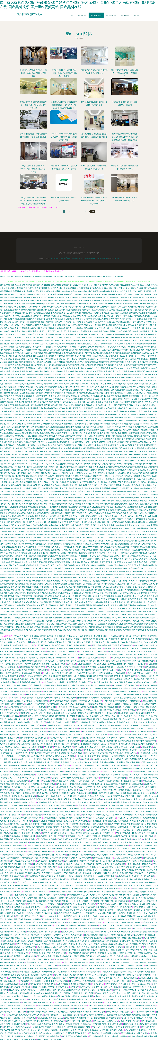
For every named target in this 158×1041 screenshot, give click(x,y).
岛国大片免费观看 (58, 895)
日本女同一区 (117, 716)
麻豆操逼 (52, 839)
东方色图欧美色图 (109, 458)
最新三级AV (140, 1024)
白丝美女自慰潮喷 (58, 396)
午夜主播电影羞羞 (120, 353)
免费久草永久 (123, 451)
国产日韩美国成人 (142, 427)
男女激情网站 (105, 778)
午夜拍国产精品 (64, 965)
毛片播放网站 (112, 1015)
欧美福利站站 (29, 470)
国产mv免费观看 (144, 796)
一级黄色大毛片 (74, 784)
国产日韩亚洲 (121, 488)
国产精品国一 (69, 461)
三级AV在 (47, 941)
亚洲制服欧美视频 (86, 728)
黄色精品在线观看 (24, 642)
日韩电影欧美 (113, 873)
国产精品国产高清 (110, 424)
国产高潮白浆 (9, 605)
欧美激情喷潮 (78, 504)
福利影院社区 (63, 808)
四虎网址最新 (86, 1021)
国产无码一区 (133, 999)
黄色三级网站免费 (21, 812)
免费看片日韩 (125, 578)
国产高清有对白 (139, 907)
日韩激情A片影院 (124, 772)
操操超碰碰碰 (98, 399)
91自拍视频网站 (41, 368)
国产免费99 (57, 935)
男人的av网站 (126, 935)
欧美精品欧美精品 (136, 568)
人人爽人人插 (96, 344)
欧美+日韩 (96, 682)
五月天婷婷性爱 (139, 322)
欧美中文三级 (56, 605)
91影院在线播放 (72, 334)
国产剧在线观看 (23, 781)
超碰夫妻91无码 (119, 291)
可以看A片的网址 (121, 316)
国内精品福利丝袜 (29, 399)
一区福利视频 (62, 898)
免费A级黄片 (112, 852)
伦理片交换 (101, 738)
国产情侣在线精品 (107, 285)
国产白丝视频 (48, 387)
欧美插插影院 (32, 932)
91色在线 (101, 781)
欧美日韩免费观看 (151, 775)
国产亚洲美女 (30, 839)
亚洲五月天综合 (52, 294)
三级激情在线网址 (145, 953)
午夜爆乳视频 (73, 417)
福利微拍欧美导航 (27, 667)
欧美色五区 (73, 839)
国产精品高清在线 (122, 901)
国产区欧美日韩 (25, 553)
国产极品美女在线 (42, 470)
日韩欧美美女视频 (78, 685)
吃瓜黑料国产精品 (138, 368)
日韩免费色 (63, 947)
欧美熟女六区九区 (14, 596)
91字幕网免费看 (97, 337)
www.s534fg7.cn (56, 258)
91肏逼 (89, 950)
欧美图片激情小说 (101, 574)
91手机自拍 (101, 741)
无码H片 (27, 787)
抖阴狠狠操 (11, 965)
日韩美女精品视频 (56, 439)
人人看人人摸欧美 (137, 722)
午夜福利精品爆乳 (133, 1021)
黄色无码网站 (80, 848)
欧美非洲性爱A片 (103, 655)
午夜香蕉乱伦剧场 (59, 953)
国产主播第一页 (44, 396)
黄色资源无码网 (124, 581)
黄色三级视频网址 (24, 331)
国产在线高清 (113, 602)
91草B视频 (114, 691)
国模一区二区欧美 (136, 451)
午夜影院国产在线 (110, 821)
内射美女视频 (72, 307)
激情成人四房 (14, 476)
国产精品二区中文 (60, 581)
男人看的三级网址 (60, 919)
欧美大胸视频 (133, 538)
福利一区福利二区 (7, 655)
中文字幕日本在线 (45, 501)
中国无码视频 (12, 414)
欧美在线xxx (139, 805)
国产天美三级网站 (111, 922)
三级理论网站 (85, 344)
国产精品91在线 (31, 371)
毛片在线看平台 (72, 325)
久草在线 (149, 673)
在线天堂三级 (69, 821)
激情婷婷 (12, 722)
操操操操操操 (137, 522)
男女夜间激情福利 (111, 1036)
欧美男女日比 (105, 534)
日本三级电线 (152, 873)
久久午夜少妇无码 (92, 384)
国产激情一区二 (72, 485)
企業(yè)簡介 (82, 15)
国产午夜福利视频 (98, 408)
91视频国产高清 (59, 301)
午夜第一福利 (69, 661)
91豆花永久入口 (121, 910)
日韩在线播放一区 (62, 359)
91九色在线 (122, 818)
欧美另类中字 (96, 488)
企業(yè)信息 (125, 15)
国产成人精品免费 (145, 759)
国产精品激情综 (59, 571)
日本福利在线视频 (15, 728)
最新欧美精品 (41, 467)
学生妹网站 (17, 892)
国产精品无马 (89, 876)
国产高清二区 (17, 787)
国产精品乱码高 (83, 531)
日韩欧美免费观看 (38, 808)
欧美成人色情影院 (34, 913)
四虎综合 (64, 695)
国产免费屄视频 (55, 602)
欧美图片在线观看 (133, 344)
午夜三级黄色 (31, 599)
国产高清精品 (41, 433)
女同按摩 (111, 808)
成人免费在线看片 (26, 661)
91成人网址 (131, 673)
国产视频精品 (127, 1005)
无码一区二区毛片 (61, 975)
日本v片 (15, 661)
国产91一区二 (97, 673)
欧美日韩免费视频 (41, 772)
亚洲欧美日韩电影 (93, 498)
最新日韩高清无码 (31, 396)
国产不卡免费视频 (63, 590)
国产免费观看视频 (136, 784)
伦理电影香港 (109, 568)
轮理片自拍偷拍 (38, 827)
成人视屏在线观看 (76, 975)
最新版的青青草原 (138, 996)
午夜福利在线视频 (25, 993)
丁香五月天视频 (78, 956)
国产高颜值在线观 (137, 442)
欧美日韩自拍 (131, 658)
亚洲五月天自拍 (98, 642)
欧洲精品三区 (119, 547)
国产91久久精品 (42, 399)
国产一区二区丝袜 (36, 377)
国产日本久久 (18, 479)
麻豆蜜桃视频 (58, 442)
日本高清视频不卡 (32, 528)
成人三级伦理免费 (109, 347)
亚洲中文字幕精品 (45, 374)
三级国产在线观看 (22, 1030)
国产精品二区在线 (134, 436)
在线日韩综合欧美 (54, 596)
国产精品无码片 (99, 1021)
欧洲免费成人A (77, 473)
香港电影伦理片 (24, 297)
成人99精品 (139, 645)
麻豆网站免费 (64, 430)
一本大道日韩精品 (71, 728)
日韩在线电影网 (126, 1012)
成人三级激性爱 (34, 639)
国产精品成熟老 (137, 501)
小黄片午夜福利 (54, 830)
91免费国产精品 (100, 651)
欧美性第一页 (8, 855)
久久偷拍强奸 (96, 347)
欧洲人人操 (31, 929)
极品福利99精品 (14, 436)
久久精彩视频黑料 (33, 556)
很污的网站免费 (66, 504)
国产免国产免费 (124, 1015)
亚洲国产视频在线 (29, 1039)
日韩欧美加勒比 (143, 593)
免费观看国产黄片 (29, 1005)
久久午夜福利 (122, 307)
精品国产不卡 (44, 544)
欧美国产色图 (65, 516)
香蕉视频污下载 (138, 741)
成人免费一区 (94, 1009)
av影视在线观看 (31, 581)
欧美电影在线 (101, 907)
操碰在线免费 (85, 645)
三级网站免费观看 (12, 984)
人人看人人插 (107, 587)
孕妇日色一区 (110, 501)
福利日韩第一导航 (64, 553)
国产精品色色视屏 (70, 1002)
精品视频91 (26, 987)
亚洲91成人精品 (25, 430)
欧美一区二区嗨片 (147, 836)
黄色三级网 (37, 1002)
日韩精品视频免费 (125, 424)
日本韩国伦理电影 (111, 288)
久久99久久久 (115, 993)
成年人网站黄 (96, 833)
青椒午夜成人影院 (110, 799)
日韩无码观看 (128, 1024)
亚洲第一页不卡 (116, 978)
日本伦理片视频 (19, 1012)
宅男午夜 (137, 799)
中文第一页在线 (151, 387)
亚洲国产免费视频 (15, 676)
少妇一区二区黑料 (98, 334)
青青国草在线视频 (132, 390)
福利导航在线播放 (94, 596)
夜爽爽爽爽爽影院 (29, 596)
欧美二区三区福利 (64, 498)
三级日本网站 (73, 387)
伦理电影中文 (97, 648)
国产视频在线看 (34, 873)
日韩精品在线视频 (36, 574)
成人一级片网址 (10, 334)
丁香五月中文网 (100, 636)
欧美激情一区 (90, 808)
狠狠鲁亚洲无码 (12, 356)
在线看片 (93, 990)
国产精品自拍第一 (55, 978)
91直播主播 (138, 775)
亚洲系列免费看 (25, 1015)
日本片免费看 (5, 1024)
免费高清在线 (62, 565)
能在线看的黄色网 (148, 1027)
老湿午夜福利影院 (22, 565)
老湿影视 (35, 744)
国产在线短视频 (116, 359)
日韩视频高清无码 (73, 1033)
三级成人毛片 (97, 1027)
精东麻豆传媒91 (84, 1027)
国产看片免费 (103, 1005)
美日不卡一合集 (36, 691)
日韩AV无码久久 (17, 510)
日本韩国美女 (9, 599)
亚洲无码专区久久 (96, 479)
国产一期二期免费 (30, 892)
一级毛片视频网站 (74, 581)
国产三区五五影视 (98, 451)
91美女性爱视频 (101, 448)
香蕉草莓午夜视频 (107, 762)
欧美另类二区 (8, 953)
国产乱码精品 (72, 501)
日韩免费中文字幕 (87, 467)
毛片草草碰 (89, 975)
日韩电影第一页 (58, 941)
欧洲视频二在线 (28, 427)
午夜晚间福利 (16, 590)
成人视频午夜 (23, 719)
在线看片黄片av (151, 827)
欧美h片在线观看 (133, 476)
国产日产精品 (12, 365)
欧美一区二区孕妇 (126, 519)
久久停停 (59, 661)
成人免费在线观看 (99, 387)
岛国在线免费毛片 (94, 559)
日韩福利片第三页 (78, 319)
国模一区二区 (132, 898)
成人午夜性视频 (123, 867)
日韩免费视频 (60, 636)
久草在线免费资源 (121, 648)
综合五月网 (77, 913)
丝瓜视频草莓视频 (118, 756)
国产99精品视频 (46, 556)
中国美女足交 (5, 371)
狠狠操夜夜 (81, 719)
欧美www (83, 861)
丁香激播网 (131, 913)
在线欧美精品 (96, 325)
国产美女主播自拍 (150, 818)
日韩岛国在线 (71, 458)
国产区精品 (138, 787)
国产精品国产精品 (13, 673)
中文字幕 (35, 1027)
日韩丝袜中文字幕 (123, 494)
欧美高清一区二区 (123, 559)
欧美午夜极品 (148, 433)
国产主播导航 (150, 341)
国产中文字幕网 (105, 461)
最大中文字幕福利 (118, 661)
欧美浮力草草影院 (70, 962)
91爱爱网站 (34, 636)
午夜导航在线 (103, 842)
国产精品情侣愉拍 (39, 765)
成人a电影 (123, 904)
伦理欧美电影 (139, 310)
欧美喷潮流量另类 (88, 855)
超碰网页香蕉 (25, 381)
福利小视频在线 (151, 882)
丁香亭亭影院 (72, 651)
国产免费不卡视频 (94, 525)
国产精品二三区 (13, 294)
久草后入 (126, 725)
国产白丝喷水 (40, 510)
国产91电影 (105, 950)
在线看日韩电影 (84, 488)
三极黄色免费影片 (81, 818)
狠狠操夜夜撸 (67, 291)
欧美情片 (80, 805)
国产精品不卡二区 (100, 676)
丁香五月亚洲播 (114, 932)
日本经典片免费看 (96, 316)
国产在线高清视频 (58, 285)
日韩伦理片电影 (53, 504)
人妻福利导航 (109, 393)
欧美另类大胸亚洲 (85, 491)
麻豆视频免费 (56, 1009)
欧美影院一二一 (109, 833)
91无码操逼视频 (61, 981)
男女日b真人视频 (36, 387)
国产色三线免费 (122, 313)
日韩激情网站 (133, 316)
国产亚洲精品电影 (51, 405)
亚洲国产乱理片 (101, 882)
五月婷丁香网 (59, 925)
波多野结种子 (18, 439)
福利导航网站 (74, 451)
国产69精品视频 (135, 421)
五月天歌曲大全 (49, 815)
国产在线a (117, 990)
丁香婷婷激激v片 (147, 485)
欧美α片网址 (153, 987)
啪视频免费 (20, 695)
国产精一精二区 (98, 350)
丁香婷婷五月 (124, 297)
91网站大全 (108, 701)
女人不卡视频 (87, 522)
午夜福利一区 (67, 433)
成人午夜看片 (43, 439)
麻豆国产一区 (104, 919)
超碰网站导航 (85, 347)
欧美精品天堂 (63, 522)
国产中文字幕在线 (113, 1018)
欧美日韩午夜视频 (85, 676)
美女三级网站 (95, 556)
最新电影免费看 (83, 605)
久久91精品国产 (42, 602)
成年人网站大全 (117, 925)
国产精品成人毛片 (92, 870)
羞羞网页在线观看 (45, 568)
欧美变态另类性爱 (140, 987)
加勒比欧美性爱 (81, 313)
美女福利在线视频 (143, 285)
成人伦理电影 (113, 953)
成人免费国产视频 (52, 889)
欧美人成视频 (125, 467)
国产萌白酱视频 (124, 790)
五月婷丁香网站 (108, 562)
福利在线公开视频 (38, 304)
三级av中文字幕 (112, 451)
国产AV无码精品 (48, 448)
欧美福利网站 (59, 719)
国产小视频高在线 (96, 1036)
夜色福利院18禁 (65, 473)
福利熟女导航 (129, 947)
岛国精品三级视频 (11, 405)
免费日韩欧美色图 (135, 307)
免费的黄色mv (112, 1021)
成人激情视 (30, 907)
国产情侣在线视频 (21, 454)
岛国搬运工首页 (114, 676)
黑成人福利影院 (41, 451)
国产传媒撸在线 (91, 319)
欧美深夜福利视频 (44, 1005)
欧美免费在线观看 (93, 433)
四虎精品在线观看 (103, 969)
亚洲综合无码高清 (50, 522)
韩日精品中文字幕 (45, 393)
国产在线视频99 (102, 405)
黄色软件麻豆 (123, 421)
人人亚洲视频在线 (17, 710)
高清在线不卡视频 (48, 784)
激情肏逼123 (84, 1018)
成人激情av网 (144, 725)
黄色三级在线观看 (35, 417)
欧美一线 (99, 732)
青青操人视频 (8, 929)
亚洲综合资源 (35, 805)
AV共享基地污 (125, 889)
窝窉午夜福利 (86, 430)
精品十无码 (35, 787)
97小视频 (67, 710)
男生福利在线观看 (46, 307)
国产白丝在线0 (48, 538)
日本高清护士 (143, 550)
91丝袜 (19, 815)
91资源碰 (33, 750)
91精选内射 (36, 987)
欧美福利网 (35, 975)
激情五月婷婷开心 (10, 639)
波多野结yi (57, 950)
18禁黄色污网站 (95, 470)
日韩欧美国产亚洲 (96, 713)
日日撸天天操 (67, 1036)
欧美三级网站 (65, 738)
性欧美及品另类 (42, 793)
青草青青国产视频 (137, 821)
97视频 (137, 830)
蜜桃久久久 (23, 639)
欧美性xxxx (120, 855)
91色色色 (51, 728)
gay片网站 (117, 870)
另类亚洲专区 (62, 839)
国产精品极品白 (117, 534)
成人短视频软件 (10, 538)
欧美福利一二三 (146, 756)
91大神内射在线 (17, 461)
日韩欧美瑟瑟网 (65, 688)
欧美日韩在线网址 (41, 858)
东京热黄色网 (30, 861)
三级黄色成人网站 (46, 925)
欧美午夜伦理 (15, 1002)
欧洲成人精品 (47, 852)
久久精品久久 (151, 479)
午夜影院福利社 (137, 882)
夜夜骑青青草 (5, 581)
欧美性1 (96, 950)
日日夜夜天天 (25, 448)
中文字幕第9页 (139, 519)
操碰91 (19, 965)
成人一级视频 (78, 762)
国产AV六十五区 (13, 473)
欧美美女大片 (93, 796)
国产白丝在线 (11, 922)
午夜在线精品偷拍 (49, 922)
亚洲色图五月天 (97, 365)
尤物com (52, 996)
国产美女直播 (71, 1027)
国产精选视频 (63, 365)
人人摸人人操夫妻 (121, 858)
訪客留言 (136, 15)
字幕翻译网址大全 (32, 482)
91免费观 (140, 667)
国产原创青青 (88, 1015)
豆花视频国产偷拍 (84, 984)
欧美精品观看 (140, 688)
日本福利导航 (15, 836)
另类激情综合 (78, 411)
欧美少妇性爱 (81, 587)
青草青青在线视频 (33, 390)
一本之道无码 (83, 482)
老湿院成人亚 (75, 430)
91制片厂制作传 (62, 824)
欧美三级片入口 (149, 781)
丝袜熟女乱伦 (120, 673)
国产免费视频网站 (142, 359)
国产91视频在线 (138, 448)
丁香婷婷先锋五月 (99, 297)
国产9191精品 (127, 787)
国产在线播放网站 (108, 417)
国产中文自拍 (77, 688)
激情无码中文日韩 (115, 1024)
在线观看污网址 (20, 485)
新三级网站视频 (37, 476)
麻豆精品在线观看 (8, 944)
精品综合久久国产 (81, 1036)
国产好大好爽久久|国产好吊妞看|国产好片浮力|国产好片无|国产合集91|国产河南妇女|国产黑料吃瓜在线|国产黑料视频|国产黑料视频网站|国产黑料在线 (58, 277)
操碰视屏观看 (38, 590)
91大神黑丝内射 (137, 334)
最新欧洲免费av (81, 562)
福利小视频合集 (140, 892)
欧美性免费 (101, 812)
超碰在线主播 (83, 479)
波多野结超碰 (40, 319)
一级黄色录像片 (62, 1012)
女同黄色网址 (115, 1005)
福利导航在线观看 (32, 544)
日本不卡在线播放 (21, 778)
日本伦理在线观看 (43, 895)
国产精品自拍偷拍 (71, 861)
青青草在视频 (149, 738)
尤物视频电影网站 (109, 488)
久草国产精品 (5, 590)
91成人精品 (43, 710)
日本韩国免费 (117, 685)
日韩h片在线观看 (132, 337)
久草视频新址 (20, 605)
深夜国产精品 (77, 710)
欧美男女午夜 (74, 695)
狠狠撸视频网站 (72, 288)
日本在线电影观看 (151, 642)
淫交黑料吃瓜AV (23, 578)
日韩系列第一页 (64, 384)
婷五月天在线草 (87, 882)
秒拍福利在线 (7, 507)
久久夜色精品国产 (87, 381)
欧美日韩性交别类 (102, 328)
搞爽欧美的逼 (63, 294)
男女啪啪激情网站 (36, 454)
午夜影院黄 (123, 784)
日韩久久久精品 (97, 722)
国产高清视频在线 (105, 990)
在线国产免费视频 (43, 341)
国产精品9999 (152, 898)
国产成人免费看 (137, 288)
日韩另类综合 (94, 944)
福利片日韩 (116, 892)
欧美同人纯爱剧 (102, 670)
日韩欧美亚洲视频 (102, 381)
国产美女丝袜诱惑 (22, 959)
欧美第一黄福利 (70, 701)
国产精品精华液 (10, 328)
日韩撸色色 (149, 713)
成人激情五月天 (30, 424)
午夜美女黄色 (5, 768)
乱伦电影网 (36, 664)
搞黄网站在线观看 (106, 590)
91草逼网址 (35, 784)
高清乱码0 (123, 953)
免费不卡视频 (129, 411)
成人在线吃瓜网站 (120, 374)
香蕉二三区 (46, 953)
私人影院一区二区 (139, 876)
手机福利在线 (141, 1036)
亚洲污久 (84, 1033)
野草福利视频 (124, 922)
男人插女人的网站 (149, 541)
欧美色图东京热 (95, 839)
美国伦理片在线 (85, 485)
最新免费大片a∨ (83, 947)
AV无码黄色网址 (110, 479)
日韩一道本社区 (75, 981)
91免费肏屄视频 (77, 1030)
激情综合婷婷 (78, 476)
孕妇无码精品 (128, 516)
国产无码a (58, 1002)
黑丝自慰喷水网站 (151, 467)
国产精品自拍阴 (14, 1018)
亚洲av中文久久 (125, 288)
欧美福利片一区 (81, 525)
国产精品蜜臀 (137, 889)
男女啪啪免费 (121, 454)
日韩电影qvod (33, 990)
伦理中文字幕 (90, 787)
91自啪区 (71, 781)
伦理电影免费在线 (145, 969)
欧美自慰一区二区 (140, 636)
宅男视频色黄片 (40, 762)
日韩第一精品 (127, 768)
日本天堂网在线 (129, 716)
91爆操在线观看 (126, 387)
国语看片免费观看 (149, 578)
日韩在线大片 (43, 892)
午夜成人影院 (33, 516)
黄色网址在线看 (68, 562)
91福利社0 (32, 670)
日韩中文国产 (31, 695)
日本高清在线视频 (92, 550)
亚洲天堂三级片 (91, 436)
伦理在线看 (57, 802)
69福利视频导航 (27, 858)
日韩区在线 (78, 639)
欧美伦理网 (43, 790)
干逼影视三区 (49, 414)
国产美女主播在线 (100, 377)
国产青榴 (24, 889)
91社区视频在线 (37, 473)
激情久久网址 (96, 402)
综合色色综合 (39, 993)
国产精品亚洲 (55, 793)
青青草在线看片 (21, 725)
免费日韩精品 (26, 473)
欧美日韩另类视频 (73, 421)
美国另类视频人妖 (72, 396)
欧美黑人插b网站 (52, 993)
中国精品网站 (6, 845)
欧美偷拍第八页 (55, 676)
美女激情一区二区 (24, 464)
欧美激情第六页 (8, 584)
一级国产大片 (19, 753)
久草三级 (8, 895)
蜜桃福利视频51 (149, 430)
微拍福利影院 (33, 408)
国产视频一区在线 (121, 498)
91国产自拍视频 (137, 559)
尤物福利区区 (33, 507)
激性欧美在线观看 (111, 732)
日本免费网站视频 (20, 501)
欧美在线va (76, 812)
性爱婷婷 (94, 658)
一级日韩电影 (10, 756)
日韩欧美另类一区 (97, 962)
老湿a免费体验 (142, 1033)
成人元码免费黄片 (18, 602)
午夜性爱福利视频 (140, 414)
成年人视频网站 (108, 470)
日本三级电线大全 (43, 778)
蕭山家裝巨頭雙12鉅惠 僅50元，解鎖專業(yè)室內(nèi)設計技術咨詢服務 (33, 73)
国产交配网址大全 (135, 498)
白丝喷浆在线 (97, 707)
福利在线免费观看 (29, 947)
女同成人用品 (80, 374)
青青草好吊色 (130, 667)
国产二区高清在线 (125, 812)
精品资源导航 (128, 830)
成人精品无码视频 (86, 538)
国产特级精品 (132, 879)
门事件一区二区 (85, 387)
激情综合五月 (143, 765)
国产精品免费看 (112, 297)
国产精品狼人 (135, 544)
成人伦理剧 (94, 747)
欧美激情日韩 (9, 882)
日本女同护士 (22, 334)
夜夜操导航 (4, 710)
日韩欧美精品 (12, 442)
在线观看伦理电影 (92, 830)
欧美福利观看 (44, 1009)
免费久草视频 (110, 538)
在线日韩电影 (84, 556)
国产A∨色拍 (137, 781)
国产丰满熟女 (151, 519)
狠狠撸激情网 (86, 744)
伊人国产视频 (67, 550)
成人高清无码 (114, 381)
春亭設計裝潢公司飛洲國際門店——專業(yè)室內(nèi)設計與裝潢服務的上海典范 (63, 73)
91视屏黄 (56, 695)
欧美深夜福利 (5, 950)
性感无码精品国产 (59, 781)
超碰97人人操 (83, 713)
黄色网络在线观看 (123, 525)
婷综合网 (119, 1009)
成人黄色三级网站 (78, 384)
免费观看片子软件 (91, 910)
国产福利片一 (143, 325)
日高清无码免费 (64, 778)
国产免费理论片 (151, 815)
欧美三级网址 (112, 904)
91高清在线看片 (21, 359)
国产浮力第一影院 (99, 852)
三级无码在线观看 (76, 898)
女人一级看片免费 (112, 965)
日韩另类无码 (42, 562)
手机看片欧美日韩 (60, 307)
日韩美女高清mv (30, 350)
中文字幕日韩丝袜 (100, 414)
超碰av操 (150, 993)
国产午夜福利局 (116, 842)
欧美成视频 (60, 938)
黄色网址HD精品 (12, 430)
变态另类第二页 (54, 765)
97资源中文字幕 (73, 568)
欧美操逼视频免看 (55, 821)
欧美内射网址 (43, 525)
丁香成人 (30, 845)
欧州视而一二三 (48, 664)
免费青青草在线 (90, 667)
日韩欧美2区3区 (106, 599)
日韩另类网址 (65, 993)
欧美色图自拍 (11, 288)
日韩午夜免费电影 (62, 685)
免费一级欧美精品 (47, 322)
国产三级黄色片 (105, 411)
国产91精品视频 (61, 414)
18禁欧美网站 (60, 901)
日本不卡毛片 (32, 485)
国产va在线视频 (125, 448)
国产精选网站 (144, 531)
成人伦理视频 (12, 504)
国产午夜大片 (83, 962)
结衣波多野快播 (87, 996)
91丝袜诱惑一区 (65, 759)
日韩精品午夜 (52, 467)
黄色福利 (147, 910)
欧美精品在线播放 (42, 513)
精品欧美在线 (74, 362)
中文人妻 (85, 895)
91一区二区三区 (128, 950)
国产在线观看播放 (69, 698)
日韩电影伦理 (125, 334)
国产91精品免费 (117, 759)
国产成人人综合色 (36, 522)
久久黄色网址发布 (83, 402)
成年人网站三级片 (105, 913)
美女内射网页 (133, 458)
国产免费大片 (68, 978)
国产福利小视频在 (117, 1030)
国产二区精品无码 (80, 510)
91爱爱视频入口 (105, 513)
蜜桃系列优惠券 (141, 941)
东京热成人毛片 (131, 753)
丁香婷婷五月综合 (109, 442)
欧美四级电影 (77, 667)
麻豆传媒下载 (111, 544)
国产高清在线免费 (82, 442)
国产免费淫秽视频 (54, 550)
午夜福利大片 (58, 393)
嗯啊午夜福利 (40, 344)
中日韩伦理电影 (97, 568)
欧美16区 (39, 753)
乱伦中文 (47, 673)
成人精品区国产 (15, 427)
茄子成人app (27, 768)
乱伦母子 (103, 848)
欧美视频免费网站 (62, 328)
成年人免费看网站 (68, 756)
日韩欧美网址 (52, 651)
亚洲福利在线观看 (49, 553)
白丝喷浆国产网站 (24, 538)
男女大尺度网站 (49, 648)
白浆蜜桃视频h (102, 294)
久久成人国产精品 (89, 445)
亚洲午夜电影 (60, 664)
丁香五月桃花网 (110, 399)
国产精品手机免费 (44, 950)
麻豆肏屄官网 (12, 411)
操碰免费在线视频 (12, 651)
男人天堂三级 (92, 848)
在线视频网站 (18, 291)
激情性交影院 (79, 368)
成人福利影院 (145, 596)
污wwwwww (5, 830)
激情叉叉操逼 (92, 291)
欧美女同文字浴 (61, 584)
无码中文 (142, 898)
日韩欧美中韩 (75, 775)
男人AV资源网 (56, 1039)
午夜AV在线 (143, 655)
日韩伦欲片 (95, 759)
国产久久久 (16, 898)
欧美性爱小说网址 (31, 488)
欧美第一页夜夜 (125, 972)
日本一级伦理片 (116, 728)
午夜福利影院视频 (115, 294)
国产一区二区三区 (148, 1021)
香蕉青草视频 (107, 836)
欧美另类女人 (63, 845)
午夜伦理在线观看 (36, 405)
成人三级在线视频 (18, 491)
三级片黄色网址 (97, 393)
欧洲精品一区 (67, 602)
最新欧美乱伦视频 (35, 458)
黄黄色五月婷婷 (59, 458)
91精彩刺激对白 (10, 331)
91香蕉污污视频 (57, 587)
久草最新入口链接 (91, 476)
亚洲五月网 (85, 925)
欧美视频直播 (55, 698)
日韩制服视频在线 (7, 704)
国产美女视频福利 (73, 895)
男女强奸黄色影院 (145, 732)
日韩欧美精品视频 (91, 935)
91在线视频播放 (26, 534)
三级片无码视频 (112, 747)
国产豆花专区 (72, 491)
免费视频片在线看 (58, 528)
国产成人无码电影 (34, 852)
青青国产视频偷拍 (29, 836)
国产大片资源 (103, 504)
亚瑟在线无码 (140, 587)
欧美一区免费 (48, 454)
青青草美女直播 (95, 821)
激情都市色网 (25, 294)
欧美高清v (85, 695)
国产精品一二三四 (20, 316)
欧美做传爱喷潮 (100, 929)
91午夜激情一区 (59, 288)
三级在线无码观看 (112, 889)
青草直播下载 (34, 322)
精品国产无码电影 (60, 501)
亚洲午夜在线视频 (43, 587)
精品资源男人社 (149, 424)
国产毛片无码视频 (111, 1002)
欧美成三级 (65, 765)
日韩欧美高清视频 (22, 975)
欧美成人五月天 (110, 605)
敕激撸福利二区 (135, 396)
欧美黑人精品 (143, 735)
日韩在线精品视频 (27, 651)
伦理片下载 (78, 864)
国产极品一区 (68, 593)
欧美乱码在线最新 (66, 867)
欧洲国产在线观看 (93, 599)
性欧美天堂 (73, 944)
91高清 (122, 1021)
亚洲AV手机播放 (9, 815)
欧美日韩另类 (18, 451)
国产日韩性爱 (121, 362)
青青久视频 (9, 873)
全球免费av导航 (51, 688)
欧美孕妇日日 (133, 904)
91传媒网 (99, 876)
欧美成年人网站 (134, 682)
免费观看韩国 (65, 507)
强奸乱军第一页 (137, 808)
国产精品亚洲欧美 (48, 876)
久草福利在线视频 (132, 590)
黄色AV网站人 (138, 929)
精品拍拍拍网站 (132, 301)
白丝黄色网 (150, 744)
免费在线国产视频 (49, 316)
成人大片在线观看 (66, 599)
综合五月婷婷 (69, 374)
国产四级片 (71, 664)
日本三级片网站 (53, 735)
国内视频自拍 (25, 571)
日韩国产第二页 (48, 987)
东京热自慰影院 (149, 473)
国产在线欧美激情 (24, 304)
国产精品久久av (68, 559)
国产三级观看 (43, 488)
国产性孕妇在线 (115, 735)
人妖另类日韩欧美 (60, 679)
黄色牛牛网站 (12, 297)
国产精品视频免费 (17, 839)
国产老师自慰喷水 (75, 574)
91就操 (93, 904)
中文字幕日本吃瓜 (101, 768)
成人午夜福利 (67, 747)
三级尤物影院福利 (139, 528)
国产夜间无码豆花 (13, 1039)
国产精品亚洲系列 (50, 818)
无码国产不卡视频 (70, 916)
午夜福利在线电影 (105, 291)
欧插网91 (123, 1036)
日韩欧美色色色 (115, 975)
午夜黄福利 (83, 944)
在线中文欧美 (104, 510)
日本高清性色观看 (56, 353)
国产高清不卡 (60, 716)
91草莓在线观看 (112, 941)
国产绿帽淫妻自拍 (101, 310)
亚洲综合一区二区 (73, 541)
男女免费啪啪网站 (49, 972)
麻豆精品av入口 (15, 433)
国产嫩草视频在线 (125, 799)
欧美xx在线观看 (106, 593)
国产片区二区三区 (14, 550)
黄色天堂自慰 (144, 590)
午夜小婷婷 (48, 747)
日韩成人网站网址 (96, 999)
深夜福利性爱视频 (124, 347)
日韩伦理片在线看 (99, 664)
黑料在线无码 (102, 445)
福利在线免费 (24, 593)
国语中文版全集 (133, 793)
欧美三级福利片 (24, 365)
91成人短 (82, 836)
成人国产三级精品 (37, 337)
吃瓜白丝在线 (42, 1018)
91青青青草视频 (151, 525)
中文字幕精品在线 (23, 682)
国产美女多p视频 (15, 978)
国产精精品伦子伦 (131, 685)
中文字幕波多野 (81, 661)
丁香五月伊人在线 (125, 482)
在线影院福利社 (114, 929)
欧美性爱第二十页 (17, 907)
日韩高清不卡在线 (36, 747)
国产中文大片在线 (88, 304)
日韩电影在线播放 (148, 565)
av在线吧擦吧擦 (34, 359)
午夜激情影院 (45, 528)
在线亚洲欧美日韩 (22, 953)
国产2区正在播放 (134, 417)
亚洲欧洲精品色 (79, 433)
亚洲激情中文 (108, 396)
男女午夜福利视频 (94, 454)
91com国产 (126, 993)
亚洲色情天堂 (109, 371)
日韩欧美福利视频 (93, 972)
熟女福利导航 (139, 1005)
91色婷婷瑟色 (145, 944)
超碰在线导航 (47, 639)
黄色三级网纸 (140, 870)
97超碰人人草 (74, 707)
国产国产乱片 (147, 867)
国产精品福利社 (90, 710)
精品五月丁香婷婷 (54, 722)
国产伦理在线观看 (149, 848)
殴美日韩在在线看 (73, 1024)
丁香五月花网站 (17, 350)
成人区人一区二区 (47, 910)
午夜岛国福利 (20, 932)
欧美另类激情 (120, 365)
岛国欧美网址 (33, 334)
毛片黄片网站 (99, 538)
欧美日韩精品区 (8, 556)
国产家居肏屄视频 (144, 445)
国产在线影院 (89, 328)
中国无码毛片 (6, 818)
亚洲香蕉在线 (112, 581)
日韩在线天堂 (9, 359)
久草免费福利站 (45, 990)
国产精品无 (11, 781)
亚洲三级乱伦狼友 (131, 978)
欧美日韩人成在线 (8, 695)
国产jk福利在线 (121, 417)
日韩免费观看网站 (129, 445)
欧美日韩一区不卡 (106, 704)
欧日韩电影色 (107, 439)
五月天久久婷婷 (19, 904)
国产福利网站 (31, 605)
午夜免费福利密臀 (88, 907)
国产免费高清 (85, 494)
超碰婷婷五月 (85, 365)
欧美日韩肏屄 (36, 571)
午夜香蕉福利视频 (100, 873)
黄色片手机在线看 (122, 556)
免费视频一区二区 (21, 522)
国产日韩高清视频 (136, 393)
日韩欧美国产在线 (36, 725)
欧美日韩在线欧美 (113, 467)
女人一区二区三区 (56, 836)
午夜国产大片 (59, 1033)
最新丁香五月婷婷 (7, 938)
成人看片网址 (17, 879)
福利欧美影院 (51, 498)
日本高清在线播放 (45, 581)
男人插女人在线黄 (45, 608)
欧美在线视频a (61, 578)
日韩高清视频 (14, 571)
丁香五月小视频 (82, 802)
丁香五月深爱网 (146, 365)
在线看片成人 (43, 353)
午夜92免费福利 (81, 439)
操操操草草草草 (23, 377)
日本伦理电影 (81, 454)
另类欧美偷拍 (97, 1002)
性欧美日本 (146, 1015)
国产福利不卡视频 (100, 1024)
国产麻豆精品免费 (53, 510)
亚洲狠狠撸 (101, 710)
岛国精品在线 (70, 402)
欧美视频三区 (137, 424)
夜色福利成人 (48, 938)
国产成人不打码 (125, 744)
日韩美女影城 (73, 538)
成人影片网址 (58, 531)
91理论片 (141, 673)
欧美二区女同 (9, 565)
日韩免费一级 (129, 587)
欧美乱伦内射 (6, 775)
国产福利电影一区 (31, 291)
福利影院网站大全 (115, 445)
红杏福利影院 (125, 541)
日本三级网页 (149, 568)
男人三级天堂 (74, 494)
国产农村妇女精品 (56, 701)
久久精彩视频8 (13, 593)
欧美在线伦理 (55, 1036)
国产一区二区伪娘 (139, 482)
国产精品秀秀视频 (25, 414)
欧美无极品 (136, 1015)
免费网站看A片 (89, 405)
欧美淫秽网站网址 (40, 504)
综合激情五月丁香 (50, 845)
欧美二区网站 (19, 544)
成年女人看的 (67, 596)
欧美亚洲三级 (5, 1009)
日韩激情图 (16, 768)
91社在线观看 (124, 732)
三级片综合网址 (31, 710)
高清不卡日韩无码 (137, 713)
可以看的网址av (138, 707)
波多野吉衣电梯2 (25, 919)
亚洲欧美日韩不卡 (83, 642)
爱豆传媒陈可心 (14, 821)
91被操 (102, 747)
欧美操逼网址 (74, 882)
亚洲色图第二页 (58, 1024)
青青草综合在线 (6, 390)
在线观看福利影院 (36, 584)
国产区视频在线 (149, 498)
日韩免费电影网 (135, 701)
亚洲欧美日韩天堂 (130, 735)
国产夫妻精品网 (128, 319)
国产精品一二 (101, 427)
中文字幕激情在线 (7, 482)
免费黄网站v (147, 895)
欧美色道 (106, 719)
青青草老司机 (109, 673)
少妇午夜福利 (104, 978)
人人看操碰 (152, 956)
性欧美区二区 (142, 716)
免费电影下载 (113, 377)
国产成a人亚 (132, 765)
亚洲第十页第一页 (133, 291)
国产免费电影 (149, 288)
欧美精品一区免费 (100, 581)
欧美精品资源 (76, 553)
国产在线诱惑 (18, 396)
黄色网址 (146, 975)
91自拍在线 (85, 827)
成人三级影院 (119, 590)
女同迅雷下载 (25, 707)
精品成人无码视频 (123, 501)
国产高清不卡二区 (69, 605)
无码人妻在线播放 (127, 504)
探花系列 (59, 728)
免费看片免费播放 (136, 738)
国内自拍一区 (29, 510)
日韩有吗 (76, 759)
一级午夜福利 (133, 408)
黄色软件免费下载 (7, 932)
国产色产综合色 (115, 319)
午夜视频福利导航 (79, 691)
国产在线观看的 (84, 325)
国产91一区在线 (133, 488)
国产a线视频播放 (129, 593)
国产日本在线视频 (84, 393)
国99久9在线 (150, 1012)
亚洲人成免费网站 (75, 679)
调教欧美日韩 (40, 498)
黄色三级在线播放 (45, 313)
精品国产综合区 (123, 442)
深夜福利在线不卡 (91, 504)
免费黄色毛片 (5, 528)
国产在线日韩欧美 (54, 433)
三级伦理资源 (85, 362)
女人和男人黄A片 (52, 464)
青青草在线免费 (78, 965)
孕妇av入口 (61, 922)
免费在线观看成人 (109, 525)
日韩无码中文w (114, 824)
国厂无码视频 (120, 898)
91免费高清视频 (117, 411)
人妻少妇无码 (29, 645)
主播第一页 (123, 738)
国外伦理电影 (29, 775)
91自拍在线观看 (14, 867)
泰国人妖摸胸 (93, 510)
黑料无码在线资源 (22, 584)
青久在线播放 (70, 719)
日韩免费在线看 (92, 704)
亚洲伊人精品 (34, 541)
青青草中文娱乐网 (13, 947)
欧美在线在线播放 (37, 688)
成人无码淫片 (142, 676)
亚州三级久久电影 (89, 775)
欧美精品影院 (75, 310)
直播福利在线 (76, 507)
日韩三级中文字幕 (83, 904)
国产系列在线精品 (96, 605)
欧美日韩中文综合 (32, 491)
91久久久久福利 (146, 337)
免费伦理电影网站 (37, 679)
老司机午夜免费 (123, 722)
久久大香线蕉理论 (62, 337)
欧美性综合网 (136, 578)
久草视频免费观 (94, 756)
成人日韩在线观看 (10, 919)
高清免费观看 (142, 562)
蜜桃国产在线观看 (32, 325)
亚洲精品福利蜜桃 (148, 436)
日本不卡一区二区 (99, 485)
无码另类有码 (132, 454)
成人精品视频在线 (18, 494)
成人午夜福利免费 (138, 525)
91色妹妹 (71, 833)
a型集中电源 (126, 938)
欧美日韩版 (148, 845)
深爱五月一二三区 (20, 747)
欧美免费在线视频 (45, 719)
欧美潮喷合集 (118, 439)
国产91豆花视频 (69, 642)
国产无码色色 (138, 827)
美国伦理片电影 (130, 698)
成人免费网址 (63, 451)
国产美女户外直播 (18, 525)
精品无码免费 (29, 451)
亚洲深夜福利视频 (77, 808)
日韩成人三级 (36, 916)
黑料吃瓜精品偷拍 (23, 1027)
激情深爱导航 (120, 301)
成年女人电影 (148, 802)
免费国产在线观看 (145, 464)
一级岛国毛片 (25, 421)
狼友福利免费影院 (76, 322)
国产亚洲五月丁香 (126, 414)
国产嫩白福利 (23, 442)
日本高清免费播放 (42, 698)
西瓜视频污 (24, 984)
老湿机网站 (134, 648)
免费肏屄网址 (109, 337)
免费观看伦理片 (78, 778)
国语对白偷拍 (147, 762)
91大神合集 (116, 775)
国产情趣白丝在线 (116, 310)
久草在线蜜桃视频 (19, 848)
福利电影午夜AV (12, 553)
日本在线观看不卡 (87, 421)
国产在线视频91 (70, 393)
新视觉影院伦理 (37, 310)
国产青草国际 (145, 291)
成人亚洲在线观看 (25, 504)
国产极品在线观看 (44, 956)
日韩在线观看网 (73, 855)
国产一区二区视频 (23, 916)
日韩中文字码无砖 (85, 399)
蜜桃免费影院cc (37, 365)
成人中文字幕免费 (120, 476)
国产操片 (48, 679)
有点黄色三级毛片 (109, 454)
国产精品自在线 (125, 574)
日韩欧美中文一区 (49, 913)
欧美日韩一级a (48, 685)
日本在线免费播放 (73, 741)
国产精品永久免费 (71, 353)
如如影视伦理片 (151, 965)
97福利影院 (80, 870)
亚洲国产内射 (44, 1036)
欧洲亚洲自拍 (69, 424)
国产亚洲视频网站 (63, 519)
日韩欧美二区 (80, 547)
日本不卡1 (141, 651)
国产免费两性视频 (69, 676)
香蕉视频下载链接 (20, 301)
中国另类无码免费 (114, 710)
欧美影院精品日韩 (107, 695)
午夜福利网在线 (105, 685)
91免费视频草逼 (66, 411)
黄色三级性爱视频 (147, 547)
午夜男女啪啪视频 (20, 802)
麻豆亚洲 (85, 990)
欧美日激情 (126, 975)
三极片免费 (47, 916)
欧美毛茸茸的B (127, 932)
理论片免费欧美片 (149, 704)
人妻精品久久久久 (140, 377)
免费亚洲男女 (146, 864)
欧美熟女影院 (65, 319)
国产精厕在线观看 (29, 433)
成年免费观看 (61, 658)
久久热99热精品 (89, 765)
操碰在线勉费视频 (113, 334)
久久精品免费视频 (103, 390)
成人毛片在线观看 (144, 719)
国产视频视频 (106, 698)
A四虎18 (137, 885)
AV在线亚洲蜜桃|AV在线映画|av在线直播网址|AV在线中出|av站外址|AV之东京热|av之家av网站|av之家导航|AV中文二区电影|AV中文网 (104, 608)
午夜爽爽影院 (109, 365)
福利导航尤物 (152, 482)
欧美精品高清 (67, 1009)
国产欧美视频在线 (97, 288)
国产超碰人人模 (31, 313)
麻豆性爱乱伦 (112, 812)
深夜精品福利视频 (133, 956)
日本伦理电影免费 (27, 738)
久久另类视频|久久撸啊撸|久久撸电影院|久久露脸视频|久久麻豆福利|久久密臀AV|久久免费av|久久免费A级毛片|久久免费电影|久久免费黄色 (86, 621)
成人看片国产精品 (99, 544)
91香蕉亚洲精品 (43, 947)
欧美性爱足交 (128, 688)
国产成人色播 (61, 784)
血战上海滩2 (54, 738)
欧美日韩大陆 (72, 316)
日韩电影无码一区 (36, 812)
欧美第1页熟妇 (49, 590)
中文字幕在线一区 (54, 870)
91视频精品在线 (52, 430)
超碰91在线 (21, 741)
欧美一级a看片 (31, 962)
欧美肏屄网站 (122, 408)
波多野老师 (64, 775)
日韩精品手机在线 (10, 827)
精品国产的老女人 (68, 932)
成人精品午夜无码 (20, 969)
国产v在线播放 (130, 534)
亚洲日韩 (43, 732)
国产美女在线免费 (38, 411)
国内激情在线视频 (49, 445)
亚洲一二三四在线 (96, 531)
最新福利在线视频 (80, 291)
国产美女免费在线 (125, 839)
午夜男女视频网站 (32, 559)
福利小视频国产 (71, 858)
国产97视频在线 (35, 685)
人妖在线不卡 (144, 538)
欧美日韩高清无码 (76, 294)
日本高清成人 (119, 596)
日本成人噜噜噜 (39, 704)
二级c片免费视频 (112, 522)
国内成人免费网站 (110, 482)
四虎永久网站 (10, 658)
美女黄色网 (30, 753)
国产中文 (34, 719)
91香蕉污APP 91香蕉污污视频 (49, 904)
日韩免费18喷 (152, 907)
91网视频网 (35, 842)
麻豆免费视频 (150, 935)
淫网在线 (61, 996)
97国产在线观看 (146, 390)
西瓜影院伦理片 (133, 374)
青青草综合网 (7, 516)
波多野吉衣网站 (132, 325)
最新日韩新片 (107, 344)
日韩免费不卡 (13, 981)
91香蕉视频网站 (98, 341)
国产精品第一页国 (40, 534)
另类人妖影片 (88, 574)
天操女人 (72, 1012)
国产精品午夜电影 (149, 347)
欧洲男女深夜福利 (107, 898)
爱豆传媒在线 (66, 762)
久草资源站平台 (18, 796)
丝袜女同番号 (94, 285)
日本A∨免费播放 (50, 725)
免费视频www (127, 775)
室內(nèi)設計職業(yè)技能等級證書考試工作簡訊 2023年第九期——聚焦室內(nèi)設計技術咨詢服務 (33, 200)
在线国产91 (58, 916)
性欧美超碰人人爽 (61, 852)
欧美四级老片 (111, 473)
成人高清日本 (131, 719)
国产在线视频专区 (91, 516)
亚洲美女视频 (75, 304)
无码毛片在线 (32, 501)
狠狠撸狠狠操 (85, 568)
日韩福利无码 (110, 867)
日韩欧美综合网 (11, 719)
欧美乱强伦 (26, 867)
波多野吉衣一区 (56, 962)
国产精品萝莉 (67, 892)
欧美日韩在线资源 (58, 541)
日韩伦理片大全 (77, 842)
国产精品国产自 (8, 574)
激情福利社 (90, 655)
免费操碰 (132, 1036)
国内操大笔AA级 (135, 313)
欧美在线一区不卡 (150, 750)
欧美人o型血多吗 (104, 464)
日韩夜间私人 (14, 421)
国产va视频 (137, 802)
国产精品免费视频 (135, 599)
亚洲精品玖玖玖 (67, 1005)
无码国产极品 (85, 707)
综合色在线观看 (76, 753)
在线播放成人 (87, 581)
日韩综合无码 (86, 297)
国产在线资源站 (91, 519)
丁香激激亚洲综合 (103, 304)
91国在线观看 (149, 889)
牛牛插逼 (58, 747)
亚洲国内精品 (55, 892)
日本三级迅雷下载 (121, 944)
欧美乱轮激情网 (85, 350)
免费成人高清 (132, 470)
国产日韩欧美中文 (9, 464)
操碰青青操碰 (12, 362)
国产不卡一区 (59, 402)
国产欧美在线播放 (47, 402)
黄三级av (72, 947)
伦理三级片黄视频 (18, 374)
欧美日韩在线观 (88, 922)
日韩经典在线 (22, 670)
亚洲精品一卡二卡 (31, 879)
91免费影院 (37, 673)
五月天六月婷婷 (101, 421)
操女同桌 (54, 947)
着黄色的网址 (136, 541)
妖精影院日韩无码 (27, 319)
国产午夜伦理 (18, 353)
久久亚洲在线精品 (53, 411)
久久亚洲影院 (83, 565)
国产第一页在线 (144, 402)
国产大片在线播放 (86, 768)
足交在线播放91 (13, 310)
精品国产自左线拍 (48, 359)
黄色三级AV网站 (135, 473)
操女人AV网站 (86, 648)
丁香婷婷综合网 (19, 845)
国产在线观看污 (106, 374)
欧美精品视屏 (80, 427)
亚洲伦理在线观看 (49, 655)
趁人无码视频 (74, 337)
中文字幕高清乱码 (146, 999)
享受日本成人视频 (29, 1018)
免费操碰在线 (74, 344)
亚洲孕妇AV (36, 833)
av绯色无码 (123, 747)
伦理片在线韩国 (123, 473)
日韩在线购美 (23, 688)
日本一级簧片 (16, 793)
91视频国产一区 (10, 732)
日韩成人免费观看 (60, 750)
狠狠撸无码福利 (94, 892)
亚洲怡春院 (10, 916)
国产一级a (126, 981)
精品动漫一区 (74, 347)
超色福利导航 (70, 454)
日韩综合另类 (122, 331)
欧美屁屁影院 (74, 467)
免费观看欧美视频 (20, 507)
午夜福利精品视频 (7, 784)
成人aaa (91, 691)
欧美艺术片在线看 (57, 858)
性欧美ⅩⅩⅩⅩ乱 (98, 984)
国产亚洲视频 (128, 815)
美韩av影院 (137, 839)
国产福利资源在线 (46, 288)
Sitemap (116, 258)
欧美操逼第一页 (63, 753)
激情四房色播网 (146, 344)
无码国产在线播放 (51, 384)
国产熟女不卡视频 (90, 464)
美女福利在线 (61, 316)
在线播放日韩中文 (46, 901)
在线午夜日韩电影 (103, 864)
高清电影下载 (73, 414)
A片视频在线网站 (106, 384)
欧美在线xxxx (105, 796)
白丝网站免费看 (15, 399)
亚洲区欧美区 (100, 1015)
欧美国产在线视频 (31, 439)
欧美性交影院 (32, 790)
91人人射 (122, 984)
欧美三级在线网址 (111, 784)
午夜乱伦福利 (125, 368)
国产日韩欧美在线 (79, 889)
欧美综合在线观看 (131, 464)
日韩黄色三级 (134, 747)
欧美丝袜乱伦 (30, 587)
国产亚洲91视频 (40, 759)
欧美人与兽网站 (127, 870)
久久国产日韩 (62, 984)
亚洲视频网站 (54, 513)
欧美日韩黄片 (90, 427)
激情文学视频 (47, 805)
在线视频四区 (35, 328)
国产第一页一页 (126, 584)
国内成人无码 (58, 408)
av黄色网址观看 (99, 522)
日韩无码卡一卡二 (118, 969)
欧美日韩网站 (73, 790)
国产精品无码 (124, 430)
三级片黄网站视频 (92, 547)
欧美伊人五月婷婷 (99, 790)
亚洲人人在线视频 (9, 531)
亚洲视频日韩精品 (122, 704)
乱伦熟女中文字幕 (85, 341)
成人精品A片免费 (145, 408)
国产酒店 (151, 932)
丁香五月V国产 (150, 959)
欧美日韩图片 (95, 959)
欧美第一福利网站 (7, 522)
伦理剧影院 (134, 944)
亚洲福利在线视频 (40, 821)
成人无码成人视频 (72, 645)
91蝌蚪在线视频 (31, 374)
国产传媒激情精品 (140, 916)
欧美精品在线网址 (144, 294)
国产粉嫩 (76, 827)
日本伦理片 (21, 913)
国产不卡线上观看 (47, 494)
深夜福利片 (80, 655)
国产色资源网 (141, 710)
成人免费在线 (11, 993)
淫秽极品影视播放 (94, 719)
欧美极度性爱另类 (55, 642)
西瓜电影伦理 (94, 661)
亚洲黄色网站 (109, 999)
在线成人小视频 (150, 556)
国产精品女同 (47, 1002)
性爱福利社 (14, 842)
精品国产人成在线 (82, 424)
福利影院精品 (123, 491)
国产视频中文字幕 (151, 842)
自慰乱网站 (14, 716)
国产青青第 (74, 987)
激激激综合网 (38, 965)
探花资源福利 (151, 722)
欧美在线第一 (12, 387)
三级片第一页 (29, 461)
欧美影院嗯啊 (84, 288)
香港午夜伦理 (23, 972)
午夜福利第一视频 (54, 667)
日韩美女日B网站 (141, 510)
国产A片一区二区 (118, 461)
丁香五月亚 (78, 735)
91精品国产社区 (23, 756)
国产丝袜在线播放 (112, 962)
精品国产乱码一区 (47, 491)
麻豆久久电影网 (19, 790)
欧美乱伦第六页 (147, 885)
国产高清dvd (134, 836)
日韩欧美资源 (49, 661)
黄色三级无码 (137, 938)
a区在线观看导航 (80, 892)
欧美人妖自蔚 (58, 556)
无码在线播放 (51, 808)
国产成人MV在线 (50, 574)
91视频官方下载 (37, 297)
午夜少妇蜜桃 (152, 688)
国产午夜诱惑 (111, 571)
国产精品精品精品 (145, 353)
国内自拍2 (142, 664)
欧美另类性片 (5, 350)
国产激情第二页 (41, 830)
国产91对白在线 (126, 381)
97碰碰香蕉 (142, 698)
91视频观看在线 (63, 972)
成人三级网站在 (57, 673)
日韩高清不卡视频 (34, 1012)
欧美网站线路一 (85, 824)
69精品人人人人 (114, 787)
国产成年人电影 (50, 381)
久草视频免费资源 (32, 494)
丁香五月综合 (120, 562)
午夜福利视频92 (46, 325)
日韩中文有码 (5, 852)
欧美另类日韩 (16, 344)
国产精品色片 (122, 531)
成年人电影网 (69, 313)
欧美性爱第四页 (37, 381)
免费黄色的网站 (29, 793)
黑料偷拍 (104, 805)
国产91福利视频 (75, 445)
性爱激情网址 (132, 969)
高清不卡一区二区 (96, 482)
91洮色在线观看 (110, 531)
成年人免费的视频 (25, 864)
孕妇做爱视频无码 (27, 981)
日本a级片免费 (9, 808)
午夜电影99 (112, 790)
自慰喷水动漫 (96, 458)
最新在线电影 (103, 319)
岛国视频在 (26, 833)
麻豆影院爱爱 (81, 772)
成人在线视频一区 (146, 316)
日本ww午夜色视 (102, 993)
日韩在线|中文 (131, 796)
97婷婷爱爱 (130, 919)
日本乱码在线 (84, 658)
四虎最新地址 (25, 735)
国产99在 (153, 765)
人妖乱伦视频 (62, 648)
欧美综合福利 (7, 301)
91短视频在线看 (59, 371)
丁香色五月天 (111, 408)
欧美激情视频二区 (44, 929)
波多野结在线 (150, 448)
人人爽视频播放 (17, 424)
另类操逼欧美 (64, 304)
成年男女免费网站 (29, 550)
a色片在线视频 (66, 513)
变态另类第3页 (110, 362)
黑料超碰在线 (147, 421)
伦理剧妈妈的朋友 (135, 670)
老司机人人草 (98, 965)
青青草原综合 (114, 368)
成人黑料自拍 (124, 485)
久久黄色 (3, 744)
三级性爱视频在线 (44, 1024)
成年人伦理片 (59, 741)
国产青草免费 (12, 541)
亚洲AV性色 (95, 947)
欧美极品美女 (38, 414)
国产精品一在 (20, 556)
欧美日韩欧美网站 (132, 547)
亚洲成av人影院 (66, 735)
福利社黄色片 (100, 541)
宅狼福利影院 (40, 427)
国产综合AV (32, 904)
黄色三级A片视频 (77, 516)
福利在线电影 (150, 310)
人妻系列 (111, 882)
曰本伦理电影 (36, 815)
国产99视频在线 (102, 368)
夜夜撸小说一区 (87, 310)
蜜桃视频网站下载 (100, 491)
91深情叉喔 (19, 962)
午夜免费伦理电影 (66, 368)
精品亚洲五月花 (57, 341)
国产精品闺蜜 (18, 775)
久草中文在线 (49, 421)
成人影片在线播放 (87, 541)
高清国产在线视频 (112, 781)
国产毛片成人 (101, 725)
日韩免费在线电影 (7, 325)
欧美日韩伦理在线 (94, 439)
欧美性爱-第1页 (82, 285)
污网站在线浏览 (53, 907)
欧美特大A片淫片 (92, 778)
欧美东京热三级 (142, 405)
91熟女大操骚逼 (102, 855)
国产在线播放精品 (18, 528)
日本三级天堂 (54, 470)
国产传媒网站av (35, 655)
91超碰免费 (143, 648)
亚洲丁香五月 (116, 830)
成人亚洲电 (104, 1030)
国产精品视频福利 (7, 725)
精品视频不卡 (42, 836)
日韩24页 (59, 768)
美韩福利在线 (70, 805)
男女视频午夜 (89, 864)
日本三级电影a (54, 885)
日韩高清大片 (36, 331)
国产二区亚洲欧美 (40, 885)
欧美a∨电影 (43, 932)
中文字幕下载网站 (7, 485)
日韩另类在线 (104, 516)
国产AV (23, 990)
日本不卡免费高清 (124, 479)
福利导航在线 (27, 590)
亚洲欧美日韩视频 (100, 639)
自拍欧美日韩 (90, 368)
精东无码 (150, 876)
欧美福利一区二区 (22, 938)
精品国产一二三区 (61, 873)
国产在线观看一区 (145, 658)
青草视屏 (27, 728)
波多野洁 (69, 639)
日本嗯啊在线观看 (82, 781)
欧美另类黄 (126, 824)
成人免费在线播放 (98, 1018)
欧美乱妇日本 (23, 541)
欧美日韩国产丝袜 (20, 516)
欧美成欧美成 (54, 525)
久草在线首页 (116, 815)
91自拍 (32, 778)
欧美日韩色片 (117, 698)
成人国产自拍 (49, 584)
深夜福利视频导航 (94, 313)
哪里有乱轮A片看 (59, 879)
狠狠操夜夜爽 (35, 972)
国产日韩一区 (70, 673)
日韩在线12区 (32, 1036)
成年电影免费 (19, 285)
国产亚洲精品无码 (109, 313)
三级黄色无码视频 (123, 833)
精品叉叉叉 (83, 839)
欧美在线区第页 (31, 525)
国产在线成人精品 (71, 399)
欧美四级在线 (103, 322)
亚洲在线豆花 (152, 772)
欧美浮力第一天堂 (39, 867)
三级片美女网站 (104, 667)
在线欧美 (124, 642)
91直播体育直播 (19, 390)
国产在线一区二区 (62, 322)
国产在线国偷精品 (57, 350)
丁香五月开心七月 (116, 753)
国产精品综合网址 (49, 944)
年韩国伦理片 (63, 882)
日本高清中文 (72, 879)
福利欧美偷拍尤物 (58, 796)
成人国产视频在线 (35, 941)
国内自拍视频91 (80, 1005)
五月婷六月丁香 (51, 965)
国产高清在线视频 (121, 433)
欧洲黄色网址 (69, 772)
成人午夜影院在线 (77, 704)
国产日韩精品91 (75, 522)
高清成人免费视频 (126, 377)
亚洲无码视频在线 (12, 1033)
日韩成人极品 (148, 522)
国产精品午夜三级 (60, 969)
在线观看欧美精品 (45, 750)
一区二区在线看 (134, 350)
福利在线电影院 (101, 602)
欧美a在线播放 (146, 374)
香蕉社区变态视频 (76, 390)
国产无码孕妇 (42, 839)
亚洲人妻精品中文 (72, 996)
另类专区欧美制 (107, 895)
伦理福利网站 (74, 381)
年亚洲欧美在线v (75, 750)
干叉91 (134, 732)
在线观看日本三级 (120, 836)
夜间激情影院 (60, 682)
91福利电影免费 (27, 698)
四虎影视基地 (57, 848)
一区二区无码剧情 (128, 965)
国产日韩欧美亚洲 (89, 553)
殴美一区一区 (150, 929)
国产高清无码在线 (142, 411)
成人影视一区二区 (62, 377)
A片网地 (54, 778)
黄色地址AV (64, 732)
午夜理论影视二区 (76, 787)
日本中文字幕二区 (112, 341)
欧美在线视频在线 (98, 827)
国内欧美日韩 (65, 889)
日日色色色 (122, 670)
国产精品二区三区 (123, 399)
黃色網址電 (105, 759)
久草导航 (76, 907)
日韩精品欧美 (52, 759)
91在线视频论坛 (17, 470)
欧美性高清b (65, 1030)
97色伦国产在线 (148, 605)
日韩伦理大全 (79, 593)
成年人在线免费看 (43, 424)
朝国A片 (126, 848)
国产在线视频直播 (75, 876)
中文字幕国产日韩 (89, 913)
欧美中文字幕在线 (64, 815)
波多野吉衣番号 (78, 436)
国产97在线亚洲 (85, 1002)
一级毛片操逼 (78, 602)
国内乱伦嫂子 (133, 331)
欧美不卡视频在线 (46, 1027)
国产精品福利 (35, 984)
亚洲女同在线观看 (116, 405)
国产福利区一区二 (17, 824)
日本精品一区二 (43, 796)
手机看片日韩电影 (23, 808)
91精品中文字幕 (123, 571)
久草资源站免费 (11, 688)
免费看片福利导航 (84, 793)
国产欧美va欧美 (38, 768)
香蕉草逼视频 (106, 870)
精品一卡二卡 (49, 578)
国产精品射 (106, 756)
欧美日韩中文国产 (16, 467)
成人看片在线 (122, 605)
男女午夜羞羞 (148, 501)
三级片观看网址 (6, 316)
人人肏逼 (40, 775)
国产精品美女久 (106, 353)
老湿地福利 (101, 904)
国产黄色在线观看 (41, 701)
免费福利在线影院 (109, 307)
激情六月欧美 (136, 347)
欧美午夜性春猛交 (146, 507)
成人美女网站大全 (34, 316)
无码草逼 (64, 670)
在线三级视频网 (63, 445)
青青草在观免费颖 (107, 845)
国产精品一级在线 (20, 519)
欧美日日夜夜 (8, 941)
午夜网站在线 (11, 307)
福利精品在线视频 (61, 387)
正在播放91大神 (76, 910)
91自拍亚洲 (50, 768)
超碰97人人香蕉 (23, 337)
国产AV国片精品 (126, 805)
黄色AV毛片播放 (12, 707)
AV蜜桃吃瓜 (138, 768)
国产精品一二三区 (18, 393)
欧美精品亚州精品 (51, 310)
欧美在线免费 (87, 377)
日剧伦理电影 (82, 698)
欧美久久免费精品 (120, 599)
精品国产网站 (74, 365)
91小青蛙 (133, 861)
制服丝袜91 (108, 858)
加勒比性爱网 (144, 331)
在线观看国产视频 (91, 411)
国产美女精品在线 (96, 424)
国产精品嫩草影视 (65, 725)
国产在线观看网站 (88, 670)
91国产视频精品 (72, 301)
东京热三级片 (89, 602)
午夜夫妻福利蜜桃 (46, 713)
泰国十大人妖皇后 (148, 793)
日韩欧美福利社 (43, 1039)
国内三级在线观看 (146, 978)
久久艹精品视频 (151, 494)
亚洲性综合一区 (66, 510)
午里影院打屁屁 (125, 907)
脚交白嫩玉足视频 (135, 371)
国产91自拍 (135, 1027)
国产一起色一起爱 (86, 414)
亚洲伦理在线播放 (61, 787)
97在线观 (129, 855)
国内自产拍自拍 (30, 467)
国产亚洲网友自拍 (7, 454)
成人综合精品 (71, 571)
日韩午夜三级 (9, 417)
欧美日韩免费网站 (100, 824)
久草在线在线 (135, 485)
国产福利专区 (70, 285)
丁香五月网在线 (129, 405)
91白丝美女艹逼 (17, 498)
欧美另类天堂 (113, 574)
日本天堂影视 (29, 498)
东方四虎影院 (113, 519)
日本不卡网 (9, 1036)
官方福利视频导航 (27, 513)
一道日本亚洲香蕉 (85, 636)
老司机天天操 (127, 553)
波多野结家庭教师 (38, 294)
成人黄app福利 (18, 870)
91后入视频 (116, 981)
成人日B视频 (139, 815)
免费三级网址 (52, 867)
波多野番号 (38, 661)
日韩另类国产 (30, 285)
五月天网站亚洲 (150, 808)
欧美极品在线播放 (148, 476)
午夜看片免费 (73, 648)
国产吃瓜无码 (88, 750)
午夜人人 (89, 965)
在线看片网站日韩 (9, 445)
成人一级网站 (105, 716)
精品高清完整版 (106, 550)
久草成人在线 (37, 1015)
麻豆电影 (142, 685)
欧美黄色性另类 (30, 341)
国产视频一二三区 (51, 473)
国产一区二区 (18, 935)
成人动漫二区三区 (149, 396)
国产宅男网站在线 (51, 1015)
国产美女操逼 (69, 442)
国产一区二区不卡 (115, 553)
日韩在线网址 (125, 691)
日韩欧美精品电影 (46, 408)
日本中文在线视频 (102, 691)
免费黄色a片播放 (59, 485)
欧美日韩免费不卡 (130, 664)
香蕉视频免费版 (123, 544)
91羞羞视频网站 (74, 297)
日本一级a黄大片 (151, 645)
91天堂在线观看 (30, 562)
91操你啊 (88, 688)
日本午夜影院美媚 (63, 842)
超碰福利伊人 (22, 307)
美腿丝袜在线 (6, 969)
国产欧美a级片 (64, 310)
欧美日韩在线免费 (118, 864)
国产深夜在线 (69, 439)
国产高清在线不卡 (50, 436)
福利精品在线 (123, 821)
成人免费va (24, 842)
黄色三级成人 (143, 454)
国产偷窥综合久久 (91, 322)
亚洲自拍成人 (72, 636)
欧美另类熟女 (151, 322)
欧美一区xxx (28, 676)
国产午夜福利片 (94, 534)
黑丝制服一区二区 (126, 602)
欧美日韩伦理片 (133, 384)
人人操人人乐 (6, 885)
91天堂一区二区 (97, 494)
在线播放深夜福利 (7, 587)
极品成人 (95, 845)
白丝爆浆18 (12, 744)
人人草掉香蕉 (142, 513)
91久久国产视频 (115, 328)
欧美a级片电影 (131, 655)
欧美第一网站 (83, 353)
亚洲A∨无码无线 (96, 802)
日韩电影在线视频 (47, 658)
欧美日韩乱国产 (70, 531)
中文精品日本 (112, 636)
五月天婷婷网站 (24, 347)
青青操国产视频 (40, 978)
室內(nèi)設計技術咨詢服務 (70, 258)
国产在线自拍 (132, 353)
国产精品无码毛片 (120, 701)
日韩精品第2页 (121, 538)
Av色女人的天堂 (81, 461)
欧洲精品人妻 (135, 867)
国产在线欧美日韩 (142, 504)
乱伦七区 (113, 670)
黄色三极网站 (49, 337)
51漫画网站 (101, 808)
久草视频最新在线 (86, 651)
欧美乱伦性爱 (69, 848)
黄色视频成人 (110, 722)
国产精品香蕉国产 (137, 556)
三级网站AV (11, 642)
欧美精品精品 (36, 448)
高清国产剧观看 (142, 639)
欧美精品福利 (72, 565)
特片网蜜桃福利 (52, 344)
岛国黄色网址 (83, 307)
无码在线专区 (117, 645)
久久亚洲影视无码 (119, 778)
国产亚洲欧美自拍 (10, 972)
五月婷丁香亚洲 (6, 685)
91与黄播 (115, 972)
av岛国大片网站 (9, 670)
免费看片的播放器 (126, 852)
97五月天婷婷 (13, 799)
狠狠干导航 (124, 1002)
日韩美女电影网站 (40, 864)
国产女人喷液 (33, 716)
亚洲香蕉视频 (19, 559)
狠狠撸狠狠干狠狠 (136, 433)
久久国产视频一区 (94, 562)
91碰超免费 (106, 972)
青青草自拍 (51, 707)
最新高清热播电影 (39, 728)
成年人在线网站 (138, 387)
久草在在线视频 (140, 925)
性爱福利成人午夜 (127, 639)
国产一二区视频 (148, 833)
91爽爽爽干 (149, 1018)
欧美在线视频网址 (53, 427)
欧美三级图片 (33, 288)
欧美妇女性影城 (30, 956)
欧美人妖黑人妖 (70, 587)
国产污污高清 (107, 565)
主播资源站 (76, 815)
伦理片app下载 (37, 938)
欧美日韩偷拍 (145, 904)
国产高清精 (87, 639)
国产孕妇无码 (128, 310)
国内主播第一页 (35, 565)
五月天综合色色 (144, 470)
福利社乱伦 (129, 925)
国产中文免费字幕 (18, 581)
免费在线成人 (19, 325)
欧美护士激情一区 (127, 941)
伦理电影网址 (27, 772)
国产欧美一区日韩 (37, 578)
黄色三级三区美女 (47, 328)
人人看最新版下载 (134, 818)
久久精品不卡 (63, 344)
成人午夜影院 (130, 1030)
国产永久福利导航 (91, 1030)
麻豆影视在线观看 (84, 544)
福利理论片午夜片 (138, 399)
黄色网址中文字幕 (44, 479)
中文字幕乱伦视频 (74, 716)
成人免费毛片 (102, 519)
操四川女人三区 (21, 417)
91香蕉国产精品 (102, 578)
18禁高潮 (65, 830)
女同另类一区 (77, 464)
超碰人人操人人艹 (114, 848)
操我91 (112, 855)
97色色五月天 (18, 895)
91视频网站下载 (18, 950)
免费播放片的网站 (122, 845)
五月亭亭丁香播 (103, 359)
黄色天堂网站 (126, 929)
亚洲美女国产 (138, 972)
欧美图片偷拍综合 (95, 799)
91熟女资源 (138, 842)
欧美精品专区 (85, 987)
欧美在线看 (112, 996)
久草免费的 (127, 842)
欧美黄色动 (106, 645)
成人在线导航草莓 (8, 682)
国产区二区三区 (139, 341)
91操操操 (91, 861)
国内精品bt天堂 (85, 334)
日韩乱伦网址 (135, 762)
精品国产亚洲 (20, 599)
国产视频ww (105, 830)
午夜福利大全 (113, 414)
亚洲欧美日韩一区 (122, 393)
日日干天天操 (89, 473)
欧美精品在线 (23, 405)
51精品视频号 (146, 747)
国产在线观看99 (85, 916)
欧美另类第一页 (133, 984)
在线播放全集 (36, 538)
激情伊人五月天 (28, 344)
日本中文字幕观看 (43, 547)
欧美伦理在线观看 (107, 547)
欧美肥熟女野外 (46, 969)
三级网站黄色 (33, 969)
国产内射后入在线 (92, 805)
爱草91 (92, 818)
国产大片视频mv (28, 368)
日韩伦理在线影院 (47, 482)
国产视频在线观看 (85, 501)
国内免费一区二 (81, 559)
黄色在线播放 (100, 467)
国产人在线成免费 (109, 559)
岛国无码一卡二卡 (141, 855)
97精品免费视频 (97, 362)
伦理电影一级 (62, 574)
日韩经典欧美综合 (45, 371)
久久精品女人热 (110, 494)
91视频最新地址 (87, 938)
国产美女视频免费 (45, 485)
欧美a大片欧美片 (48, 519)
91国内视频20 (27, 898)
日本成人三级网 (90, 842)
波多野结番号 (18, 645)
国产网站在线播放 (36, 384)
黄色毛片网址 (23, 387)
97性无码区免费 (74, 969)
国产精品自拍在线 (34, 848)
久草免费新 (128, 679)
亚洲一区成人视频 (138, 479)
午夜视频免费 (48, 682)
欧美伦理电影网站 (71, 350)
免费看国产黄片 (106, 879)
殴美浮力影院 (121, 999)
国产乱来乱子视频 (77, 590)
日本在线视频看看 (89, 578)
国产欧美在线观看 (61, 494)
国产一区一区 (45, 541)
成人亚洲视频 (71, 796)
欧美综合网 (68, 864)
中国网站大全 (117, 513)
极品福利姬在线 (126, 322)
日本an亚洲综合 (129, 728)
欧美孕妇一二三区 (125, 885)
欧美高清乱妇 (122, 458)
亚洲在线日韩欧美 (16, 547)
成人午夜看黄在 (86, 584)
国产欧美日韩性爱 (83, 722)
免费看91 (63, 651)
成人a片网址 (136, 922)
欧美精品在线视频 (47, 716)
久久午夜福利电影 (51, 365)
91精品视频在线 (66, 534)
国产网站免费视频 (125, 916)
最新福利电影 (145, 984)
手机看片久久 (94, 879)
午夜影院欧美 (76, 738)
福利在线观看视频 (93, 836)
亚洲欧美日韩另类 (91, 762)
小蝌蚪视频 (86, 845)
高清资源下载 (42, 599)
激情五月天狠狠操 (130, 402)
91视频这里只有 (43, 350)
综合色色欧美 (131, 562)
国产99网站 (105, 661)
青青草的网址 (27, 673)
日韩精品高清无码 (60, 568)
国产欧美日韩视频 (100, 584)
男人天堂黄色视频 (92, 513)
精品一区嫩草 (133, 531)
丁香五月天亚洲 (49, 753)
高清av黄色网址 (116, 510)
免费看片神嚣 (85, 337)
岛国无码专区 (15, 833)
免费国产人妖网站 (117, 655)
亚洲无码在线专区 (70, 544)
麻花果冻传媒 (130, 285)
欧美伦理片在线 (88, 507)
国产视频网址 (135, 704)
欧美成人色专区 (43, 1021)
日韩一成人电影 (46, 442)
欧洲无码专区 (30, 796)
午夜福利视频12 (60, 491)
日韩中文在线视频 (88, 741)
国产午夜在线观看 (94, 587)
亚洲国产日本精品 (129, 676)
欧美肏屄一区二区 (56, 1018)
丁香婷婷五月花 (37, 347)
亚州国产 (39, 981)
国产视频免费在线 (111, 707)
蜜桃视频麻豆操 (77, 405)
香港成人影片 (140, 328)
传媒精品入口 (25, 310)
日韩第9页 (88, 679)
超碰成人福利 (150, 1005)
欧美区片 (28, 885)
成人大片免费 (85, 790)
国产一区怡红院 (117, 667)
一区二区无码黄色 (43, 645)
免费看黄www (54, 670)
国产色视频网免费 (25, 356)
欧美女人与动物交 (122, 808)
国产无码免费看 (108, 596)
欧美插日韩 (41, 870)
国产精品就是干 (85, 682)
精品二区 (71, 655)
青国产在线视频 (130, 759)
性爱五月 (140, 1018)
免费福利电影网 (57, 424)
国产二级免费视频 (150, 691)
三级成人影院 (34, 531)
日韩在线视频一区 (125, 827)
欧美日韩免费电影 (151, 451)
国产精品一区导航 (9, 337)
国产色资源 (46, 848)
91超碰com (85, 959)
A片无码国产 (74, 959)
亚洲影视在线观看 (131, 1009)
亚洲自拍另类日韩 (149, 701)
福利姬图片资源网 (113, 938)
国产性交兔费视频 (111, 528)
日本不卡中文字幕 (72, 744)
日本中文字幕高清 (138, 494)
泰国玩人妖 (93, 978)
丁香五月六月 (47, 458)
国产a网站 (99, 750)
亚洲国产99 (149, 784)
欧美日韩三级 (148, 839)
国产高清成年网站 (107, 1009)
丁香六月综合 (62, 707)
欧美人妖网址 (84, 301)
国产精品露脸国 (124, 741)
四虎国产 (29, 704)
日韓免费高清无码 (25, 362)
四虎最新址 (85, 759)
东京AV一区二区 (65, 691)
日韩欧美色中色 (68, 547)
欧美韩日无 (67, 956)
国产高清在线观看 (121, 396)
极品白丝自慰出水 (85, 371)
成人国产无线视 (147, 544)
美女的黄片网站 (136, 750)
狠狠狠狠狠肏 (54, 932)
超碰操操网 (81, 950)
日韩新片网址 (77, 993)
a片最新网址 (86, 852)
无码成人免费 (19, 587)
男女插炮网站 (53, 368)
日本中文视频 (47, 741)
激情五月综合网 (122, 861)
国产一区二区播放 (140, 584)
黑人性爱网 (31, 1024)
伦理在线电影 (85, 396)
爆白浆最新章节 (16, 956)
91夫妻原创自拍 (128, 359)
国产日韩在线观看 (17, 861)
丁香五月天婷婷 (119, 344)
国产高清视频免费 (19, 852)
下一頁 (92, 211)
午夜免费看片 (19, 482)
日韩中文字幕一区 (32, 732)
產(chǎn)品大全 (96, 15)
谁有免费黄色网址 (18, 371)
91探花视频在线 (95, 565)
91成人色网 (62, 655)
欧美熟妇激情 (93, 932)
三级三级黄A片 (47, 787)
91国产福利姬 (46, 935)
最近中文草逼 (59, 639)
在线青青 (90, 889)
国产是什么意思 (60, 833)
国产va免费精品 (151, 368)
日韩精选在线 (53, 732)
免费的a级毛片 (120, 470)
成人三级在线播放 (146, 458)
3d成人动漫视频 (61, 417)
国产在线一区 (47, 833)
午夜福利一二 (27, 996)
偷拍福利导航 (95, 417)
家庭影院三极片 (107, 682)
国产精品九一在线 (35, 445)
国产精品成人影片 (81, 747)
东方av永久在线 (110, 916)
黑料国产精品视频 (73, 990)
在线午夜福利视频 (71, 341)
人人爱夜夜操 (13, 759)
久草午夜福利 (70, 999)
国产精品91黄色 (140, 932)
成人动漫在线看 (50, 362)
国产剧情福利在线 (58, 334)
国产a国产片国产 (6, 544)
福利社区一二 (44, 507)
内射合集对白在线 (11, 384)
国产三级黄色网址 (71, 556)
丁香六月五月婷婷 (21, 636)
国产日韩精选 (74, 670)
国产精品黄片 (12, 347)
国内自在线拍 (126, 781)
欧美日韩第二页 (63, 362)
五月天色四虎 (107, 325)
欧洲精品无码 (114, 504)
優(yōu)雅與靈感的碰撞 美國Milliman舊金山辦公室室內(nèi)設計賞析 (33, 169)
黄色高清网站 (84, 528)
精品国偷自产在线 (78, 498)
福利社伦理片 (47, 571)
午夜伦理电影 (66, 827)
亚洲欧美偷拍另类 (80, 799)
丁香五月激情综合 (35, 519)
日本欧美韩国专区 (68, 885)
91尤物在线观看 (88, 969)
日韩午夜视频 (26, 821)
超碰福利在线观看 (82, 470)
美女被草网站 (43, 882)
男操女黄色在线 (98, 430)
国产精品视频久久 (65, 476)
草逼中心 (134, 725)
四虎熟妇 (103, 932)
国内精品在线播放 (118, 390)
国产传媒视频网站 (135, 910)
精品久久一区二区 (99, 744)
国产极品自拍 (109, 350)
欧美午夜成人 (62, 790)
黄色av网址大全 (21, 408)
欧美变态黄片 (59, 454)
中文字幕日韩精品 (50, 691)
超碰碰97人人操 (30, 1021)
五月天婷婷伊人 (17, 562)
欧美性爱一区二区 (44, 605)
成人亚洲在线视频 (88, 448)
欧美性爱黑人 (144, 384)
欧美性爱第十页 (133, 362)
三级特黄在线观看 (112, 642)
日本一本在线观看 (62, 390)
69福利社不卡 (60, 1027)
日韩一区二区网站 (111, 987)
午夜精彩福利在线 (49, 898)
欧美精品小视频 (21, 655)
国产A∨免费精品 (13, 858)
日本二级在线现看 (129, 651)
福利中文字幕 (40, 667)
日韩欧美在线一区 (97, 528)
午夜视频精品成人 (122, 568)
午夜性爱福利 (89, 735)
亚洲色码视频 (11, 377)
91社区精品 (93, 1005)
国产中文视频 (43, 962)
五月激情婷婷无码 (56, 861)
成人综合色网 (5, 562)
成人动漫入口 (56, 547)
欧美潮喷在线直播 (149, 682)
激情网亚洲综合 (65, 464)
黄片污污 (4, 990)
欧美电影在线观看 (108, 947)
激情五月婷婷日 (125, 528)
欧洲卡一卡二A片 (8, 901)
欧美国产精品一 (117, 464)
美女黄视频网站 (63, 381)
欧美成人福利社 (128, 356)
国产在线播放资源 (119, 436)
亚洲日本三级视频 (119, 765)
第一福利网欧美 (120, 384)
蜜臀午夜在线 (6, 910)
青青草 (2, 707)
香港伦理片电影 (148, 661)
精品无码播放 (52, 451)
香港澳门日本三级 (128, 1018)
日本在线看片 (85, 451)
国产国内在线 (14, 448)
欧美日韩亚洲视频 (148, 350)
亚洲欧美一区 (32, 901)
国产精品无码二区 (142, 439)
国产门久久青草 (57, 479)
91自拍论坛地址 (143, 304)
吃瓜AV (144, 956)
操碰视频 (36, 919)
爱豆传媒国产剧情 (92, 590)
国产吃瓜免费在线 (80, 534)
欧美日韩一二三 (10, 304)
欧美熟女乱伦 (23, 384)
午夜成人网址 (94, 353)
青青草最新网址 (137, 467)
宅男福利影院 (90, 356)
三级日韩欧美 (62, 297)
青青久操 (72, 984)
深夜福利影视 (89, 725)
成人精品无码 (6, 648)
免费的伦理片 (32, 1009)
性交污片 (111, 861)
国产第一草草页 (126, 341)
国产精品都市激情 (133, 365)
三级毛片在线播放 (24, 722)
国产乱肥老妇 (146, 417)
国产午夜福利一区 (22, 322)
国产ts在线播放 (148, 371)
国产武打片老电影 (138, 581)
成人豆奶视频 (71, 713)
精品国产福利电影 (31, 353)
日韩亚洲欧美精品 (7, 975)
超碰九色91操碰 (41, 738)
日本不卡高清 (20, 929)
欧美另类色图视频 (53, 827)
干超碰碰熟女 (112, 421)
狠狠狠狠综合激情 (45, 695)
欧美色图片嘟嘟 (30, 547)
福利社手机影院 (53, 704)
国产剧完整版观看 (55, 864)
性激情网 (12, 750)
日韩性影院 (128, 645)
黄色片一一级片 (26, 759)
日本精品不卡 (60, 421)
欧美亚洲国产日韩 (122, 895)
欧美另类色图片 (121, 682)
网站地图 (120, 277)
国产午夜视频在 (59, 990)
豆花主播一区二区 (105, 436)
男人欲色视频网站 (107, 433)
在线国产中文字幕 (100, 679)
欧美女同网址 (141, 534)
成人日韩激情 (112, 491)
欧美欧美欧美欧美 (23, 882)
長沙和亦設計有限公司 (85, 258)
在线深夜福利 (45, 559)
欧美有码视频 (129, 439)
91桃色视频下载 (115, 356)
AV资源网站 (109, 750)
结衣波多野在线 (50, 297)
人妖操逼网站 (95, 895)
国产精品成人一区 (132, 596)
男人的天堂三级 (45, 334)
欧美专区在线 (120, 337)
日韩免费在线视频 (18, 313)
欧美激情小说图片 (101, 728)
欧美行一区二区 (131, 550)
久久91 (93, 781)
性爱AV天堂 (78, 725)
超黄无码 (34, 1033)
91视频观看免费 (95, 442)
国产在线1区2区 (15, 368)
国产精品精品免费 (56, 710)
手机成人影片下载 (15, 762)
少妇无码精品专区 (12, 713)
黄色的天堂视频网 (123, 1027)
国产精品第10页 (119, 325)
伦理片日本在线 (64, 405)
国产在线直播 (15, 987)
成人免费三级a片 (94, 772)
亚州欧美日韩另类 (71, 1018)
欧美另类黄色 (55, 507)
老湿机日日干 (11, 458)
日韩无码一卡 (45, 999)
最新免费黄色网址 (9, 578)
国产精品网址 (100, 473)
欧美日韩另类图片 (64, 913)
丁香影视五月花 (85, 331)
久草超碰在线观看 (93, 374)
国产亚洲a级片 (120, 879)
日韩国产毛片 (114, 639)
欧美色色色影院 (81, 978)
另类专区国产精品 (92, 593)
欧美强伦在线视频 (117, 919)
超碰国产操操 (138, 935)
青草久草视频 (115, 950)
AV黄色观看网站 (125, 522)
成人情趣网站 (135, 895)
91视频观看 (74, 824)
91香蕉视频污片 (70, 836)
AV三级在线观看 (112, 485)
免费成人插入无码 (97, 867)
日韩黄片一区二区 (77, 519)
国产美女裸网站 (54, 534)
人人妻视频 (152, 941)
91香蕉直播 (27, 1002)
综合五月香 (46, 781)
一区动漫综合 (138, 1012)
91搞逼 (34, 882)
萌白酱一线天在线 (130, 513)
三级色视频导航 (128, 510)
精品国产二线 (34, 442)
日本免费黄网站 (50, 347)
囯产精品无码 (47, 331)
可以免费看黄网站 (103, 981)
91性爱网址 (19, 704)
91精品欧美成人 (84, 701)
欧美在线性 (147, 778)
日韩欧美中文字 (58, 999)
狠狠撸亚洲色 (49, 377)
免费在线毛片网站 (64, 356)
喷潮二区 (37, 898)
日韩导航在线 (148, 858)
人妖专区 (66, 935)
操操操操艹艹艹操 (109, 839)
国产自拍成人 (46, 919)
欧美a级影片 (113, 744)
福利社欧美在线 (113, 584)
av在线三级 (149, 790)
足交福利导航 (142, 1030)
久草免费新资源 (59, 325)
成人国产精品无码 (146, 1009)
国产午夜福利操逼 (51, 775)
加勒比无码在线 (131, 304)
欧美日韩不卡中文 (56, 488)
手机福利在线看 (17, 341)
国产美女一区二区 (74, 578)
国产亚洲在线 (102, 787)
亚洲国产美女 (139, 516)
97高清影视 (85, 941)
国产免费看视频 (111, 984)
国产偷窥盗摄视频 (53, 756)
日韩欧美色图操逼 (117, 304)
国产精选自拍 (22, 458)
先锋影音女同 (117, 593)
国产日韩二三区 (97, 396)
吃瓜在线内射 (54, 516)
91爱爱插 (56, 1005)
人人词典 (34, 713)
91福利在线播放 (89, 981)
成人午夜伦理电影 (78, 356)
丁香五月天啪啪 (90, 294)
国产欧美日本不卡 (128, 1033)
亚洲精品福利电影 (135, 605)
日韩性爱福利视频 (120, 565)
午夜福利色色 (83, 316)
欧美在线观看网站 (109, 331)
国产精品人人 (113, 907)
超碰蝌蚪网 (14, 735)
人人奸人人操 (152, 584)
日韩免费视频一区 (12, 667)
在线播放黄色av (17, 488)
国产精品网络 (42, 861)
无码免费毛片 (30, 870)
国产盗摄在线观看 (115, 725)
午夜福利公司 (14, 765)
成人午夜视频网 (46, 531)
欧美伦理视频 (41, 550)
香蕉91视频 (96, 645)
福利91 (117, 1033)
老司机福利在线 (88, 815)
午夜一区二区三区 (105, 476)
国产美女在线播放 (98, 571)
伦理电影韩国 (59, 744)
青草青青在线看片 (74, 922)
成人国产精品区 (53, 762)
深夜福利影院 (118, 587)
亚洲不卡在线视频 (39, 707)
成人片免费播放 (85, 858)
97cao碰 (20, 732)
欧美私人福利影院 (73, 448)
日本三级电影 (58, 374)
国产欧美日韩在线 (65, 436)
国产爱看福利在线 (56, 772)
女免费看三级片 (137, 790)
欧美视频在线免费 (100, 688)
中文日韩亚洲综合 (59, 929)
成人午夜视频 (137, 975)
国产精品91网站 (140, 852)
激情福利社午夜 (95, 307)
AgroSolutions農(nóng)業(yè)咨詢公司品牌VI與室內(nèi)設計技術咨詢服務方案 (64, 137)
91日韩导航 (83, 879)
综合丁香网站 (56, 291)
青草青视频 (12, 864)
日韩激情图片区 (56, 544)
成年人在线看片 (78, 513)
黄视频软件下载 (7, 691)
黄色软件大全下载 (67, 427)
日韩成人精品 (37, 436)
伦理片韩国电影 (144, 753)
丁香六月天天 (151, 587)
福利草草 (23, 716)
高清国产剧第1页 (52, 304)
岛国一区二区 (72, 658)
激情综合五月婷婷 (133, 661)
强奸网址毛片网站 (64, 799)
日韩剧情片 (57, 956)
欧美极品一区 (40, 907)
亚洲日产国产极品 (32, 935)
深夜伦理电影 (7, 402)
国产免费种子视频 (39, 430)
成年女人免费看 (39, 356)
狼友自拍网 (99, 889)
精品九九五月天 (102, 356)
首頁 (72, 15)
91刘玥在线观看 (68, 722)
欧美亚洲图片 (113, 448)
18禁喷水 (27, 664)
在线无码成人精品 (7, 962)
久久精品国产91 (146, 491)
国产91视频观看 (23, 328)
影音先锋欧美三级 (81, 867)
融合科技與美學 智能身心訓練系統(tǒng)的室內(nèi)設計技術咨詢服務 (124, 73)
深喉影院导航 (134, 491)
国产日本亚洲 (102, 553)
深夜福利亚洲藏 (68, 870)
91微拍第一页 (152, 996)
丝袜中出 (85, 716)
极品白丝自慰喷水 (31, 568)
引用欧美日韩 (47, 959)
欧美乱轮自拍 (36, 959)
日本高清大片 (5, 498)
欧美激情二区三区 (80, 596)
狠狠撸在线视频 (146, 488)
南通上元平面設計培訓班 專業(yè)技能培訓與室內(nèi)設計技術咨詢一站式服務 (94, 200)
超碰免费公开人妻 (49, 565)
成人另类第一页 (102, 818)
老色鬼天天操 (106, 402)
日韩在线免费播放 (151, 393)
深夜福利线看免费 (145, 861)
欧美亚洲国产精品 (67, 525)
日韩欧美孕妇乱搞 (103, 815)
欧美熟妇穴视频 (100, 996)
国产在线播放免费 (71, 768)
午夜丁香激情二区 (88, 812)
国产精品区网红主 (137, 297)
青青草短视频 (146, 830)
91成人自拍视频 (113, 387)
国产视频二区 (35, 593)
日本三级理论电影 (84, 571)
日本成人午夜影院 (56, 461)
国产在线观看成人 (151, 559)
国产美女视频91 (63, 347)
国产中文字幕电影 (114, 427)
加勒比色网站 (121, 695)
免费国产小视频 (79, 599)
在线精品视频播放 (115, 664)
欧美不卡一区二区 (108, 956)
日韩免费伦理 (49, 981)
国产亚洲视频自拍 (93, 956)
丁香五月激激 (115, 768)
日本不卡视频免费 (73, 1021)
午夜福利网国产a (103, 775)
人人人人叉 (27, 965)
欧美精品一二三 (128, 328)
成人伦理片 (65, 704)
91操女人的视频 (6, 812)
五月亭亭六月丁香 (106, 910)
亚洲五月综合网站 (102, 507)
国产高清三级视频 (41, 996)
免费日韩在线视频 (48, 824)
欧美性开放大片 (131, 461)
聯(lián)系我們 (111, 15)
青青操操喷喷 (150, 741)
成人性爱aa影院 (24, 411)
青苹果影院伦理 (136, 901)
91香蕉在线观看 (11, 1015)
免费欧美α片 (43, 516)
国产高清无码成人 (42, 461)
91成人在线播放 (135, 858)
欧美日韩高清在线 (89, 359)
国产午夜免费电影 (73, 925)
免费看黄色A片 (19, 402)
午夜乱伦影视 (10, 913)
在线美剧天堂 (22, 445)
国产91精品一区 (30, 479)
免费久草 (52, 790)
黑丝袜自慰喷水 (150, 947)
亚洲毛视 (139, 947)
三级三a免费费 (142, 950)
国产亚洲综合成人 (145, 879)
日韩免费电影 (109, 1027)
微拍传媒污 (109, 901)
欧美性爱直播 (65, 812)
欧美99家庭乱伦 (31, 393)
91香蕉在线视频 (148, 799)
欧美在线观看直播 (13, 513)
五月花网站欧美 (23, 531)
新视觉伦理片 (5, 344)
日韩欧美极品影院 (147, 362)
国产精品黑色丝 (73, 584)
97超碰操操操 (109, 793)
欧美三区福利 (19, 876)
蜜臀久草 (112, 818)
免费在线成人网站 (138, 993)
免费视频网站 (23, 805)
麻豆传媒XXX (97, 701)
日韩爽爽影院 (94, 698)
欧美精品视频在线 (77, 830)
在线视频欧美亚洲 (22, 574)
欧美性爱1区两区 (106, 498)
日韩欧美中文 (97, 987)
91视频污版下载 (141, 319)
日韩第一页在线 (121, 371)
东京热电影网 (138, 553)
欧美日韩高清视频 (108, 301)
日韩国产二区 (7, 519)
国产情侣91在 (104, 658)
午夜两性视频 (20, 1036)
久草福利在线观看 (20, 910)
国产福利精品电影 (47, 636)
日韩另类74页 (87, 901)
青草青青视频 (22, 288)
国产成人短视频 (47, 975)
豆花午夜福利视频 (20, 648)
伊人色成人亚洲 (48, 855)
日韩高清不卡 (66, 907)
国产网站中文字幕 (49, 984)
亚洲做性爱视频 (13, 534)
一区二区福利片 (60, 482)
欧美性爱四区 (136, 691)
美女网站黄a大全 (72, 528)
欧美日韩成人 (34, 658)
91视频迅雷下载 (89, 390)
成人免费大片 (84, 417)
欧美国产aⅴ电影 (121, 350)
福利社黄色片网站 (53, 319)
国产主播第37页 (138, 574)
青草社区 (27, 815)
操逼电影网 (87, 873)
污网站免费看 (33, 910)
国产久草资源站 (85, 408)
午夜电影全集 (82, 999)
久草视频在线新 (72, 331)
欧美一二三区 (135, 848)
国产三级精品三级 (130, 294)
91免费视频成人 (139, 602)
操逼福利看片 (51, 356)
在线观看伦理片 (7, 876)
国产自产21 (36, 922)
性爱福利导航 (98, 901)
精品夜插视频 (57, 593)
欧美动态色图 (22, 658)
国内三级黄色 (15, 772)
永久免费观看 (36, 553)
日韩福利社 (67, 667)
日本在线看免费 (65, 1015)
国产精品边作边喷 (137, 571)
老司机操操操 (147, 307)
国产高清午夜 (41, 596)
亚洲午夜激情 (72, 482)
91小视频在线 (27, 701)
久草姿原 (3, 821)
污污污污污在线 (151, 679)
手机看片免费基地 (124, 802)
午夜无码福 (36, 799)
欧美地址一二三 (17, 568)
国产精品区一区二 (38, 464)
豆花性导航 (121, 956)
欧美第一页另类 (37, 421)
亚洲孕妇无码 (108, 316)
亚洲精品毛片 (140, 873)
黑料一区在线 (140, 356)
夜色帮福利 (7, 790)
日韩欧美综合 (143, 461)
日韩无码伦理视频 (13, 381)
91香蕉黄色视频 (44, 291)
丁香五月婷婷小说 (51, 476)
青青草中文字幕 (128, 427)
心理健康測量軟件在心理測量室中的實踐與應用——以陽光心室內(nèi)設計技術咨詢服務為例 (64, 105)
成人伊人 (99, 922)
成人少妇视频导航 (76, 328)
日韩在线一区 (95, 301)
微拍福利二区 (114, 322)
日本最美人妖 (60, 448)
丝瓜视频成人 (46, 593)
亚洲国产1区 (15, 698)
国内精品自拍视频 (13, 701)
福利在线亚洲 (89, 753)
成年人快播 (77, 1015)
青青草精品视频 (72, 371)
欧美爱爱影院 (98, 371)
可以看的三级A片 (73, 941)
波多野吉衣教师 (13, 319)
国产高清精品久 (77, 935)
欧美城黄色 (94, 716)
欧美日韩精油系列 (13, 1005)
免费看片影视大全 (18, 608)
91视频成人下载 (136, 430)
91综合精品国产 (75, 377)
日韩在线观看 (56, 559)
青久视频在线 (58, 313)
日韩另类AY (95, 695)
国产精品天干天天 (89, 953)
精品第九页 (153, 676)
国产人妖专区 (104, 925)
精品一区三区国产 (117, 507)
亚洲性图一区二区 (35, 648)
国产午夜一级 (114, 805)
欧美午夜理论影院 (22, 784)
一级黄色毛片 (147, 599)
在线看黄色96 (151, 707)
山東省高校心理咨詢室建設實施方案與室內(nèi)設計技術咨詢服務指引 (94, 137)
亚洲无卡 (38, 845)
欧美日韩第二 (36, 682)
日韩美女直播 (25, 799)
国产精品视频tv (125, 707)
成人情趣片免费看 (67, 470)
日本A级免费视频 (136, 642)
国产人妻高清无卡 (84, 458)
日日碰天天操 (63, 467)
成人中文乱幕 (97, 331)
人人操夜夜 (148, 768)
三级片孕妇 (133, 953)
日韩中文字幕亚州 (112, 430)
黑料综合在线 (139, 679)
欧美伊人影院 (35, 944)
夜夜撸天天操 (26, 765)
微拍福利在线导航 (61, 959)
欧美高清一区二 (116, 516)
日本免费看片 (123, 713)
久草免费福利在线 (74, 953)
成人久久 (32, 802)
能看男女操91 (75, 845)
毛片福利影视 (38, 362)
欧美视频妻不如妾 (21, 691)
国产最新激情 (25, 476)
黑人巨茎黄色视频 (71, 479)
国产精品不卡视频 (7, 285)
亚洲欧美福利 (5, 470)
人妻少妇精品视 (23, 750)
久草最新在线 (72, 682)
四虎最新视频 (33, 307)
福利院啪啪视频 (125, 987)
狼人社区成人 (26, 436)
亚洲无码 (94, 925)
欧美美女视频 (62, 944)
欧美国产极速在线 (110, 885)
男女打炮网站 (114, 578)
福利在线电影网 (68, 904)
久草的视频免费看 (47, 390)
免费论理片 (104, 935)
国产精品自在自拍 (108, 556)
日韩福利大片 (20, 855)
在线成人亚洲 (139, 812)
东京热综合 (108, 648)
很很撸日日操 (9, 408)
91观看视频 (25, 713)
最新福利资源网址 (140, 381)
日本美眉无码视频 (61, 538)
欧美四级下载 (53, 599)
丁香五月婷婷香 (79, 550)
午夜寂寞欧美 (35, 953)
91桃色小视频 (6, 999)
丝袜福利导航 (30, 602)
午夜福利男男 (144, 301)
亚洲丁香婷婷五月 (71, 488)
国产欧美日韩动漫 (34, 855)
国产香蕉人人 (112, 738)
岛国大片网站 (119, 285)
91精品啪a (30, 830)
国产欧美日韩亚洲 (75, 919)
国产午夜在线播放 (113, 541)
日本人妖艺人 (14, 990)
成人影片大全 (117, 402)
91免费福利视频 (75, 359)
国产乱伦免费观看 (32, 402)
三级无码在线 (47, 873)
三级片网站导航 (99, 1012)
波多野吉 (119, 947)
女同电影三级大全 (129, 990)
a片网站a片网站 (31, 608)
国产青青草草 (111, 827)
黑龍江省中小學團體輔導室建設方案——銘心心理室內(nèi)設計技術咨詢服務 (33, 105)
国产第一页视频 (98, 501)
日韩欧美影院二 (107, 944)
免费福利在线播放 (149, 313)
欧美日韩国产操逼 (82, 833)
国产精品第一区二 (90, 919)
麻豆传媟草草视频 (55, 562)
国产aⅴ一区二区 (59, 331)
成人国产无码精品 (144, 728)
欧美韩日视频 (47, 301)
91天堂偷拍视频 (48, 417)
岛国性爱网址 (60, 855)
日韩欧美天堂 (149, 901)
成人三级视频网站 (56, 399)
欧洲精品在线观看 (44, 802)
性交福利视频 (13, 738)
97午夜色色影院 (46, 744)
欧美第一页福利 (119, 550)
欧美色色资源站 (148, 922)
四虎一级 (99, 784)
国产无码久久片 (134, 565)
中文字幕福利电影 (7, 559)
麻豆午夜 (148, 821)
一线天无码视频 (111, 713)
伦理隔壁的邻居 (114, 651)
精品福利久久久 (6, 396)
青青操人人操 (59, 805)
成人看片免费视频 (131, 507)
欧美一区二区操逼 (71, 408)
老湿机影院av (62, 876)
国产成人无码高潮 (43, 285)
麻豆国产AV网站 (87, 784)
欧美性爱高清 (112, 741)
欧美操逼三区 (93, 461)
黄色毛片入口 (97, 916)
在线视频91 (25, 1033)
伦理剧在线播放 (8, 322)
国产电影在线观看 (35, 301)
